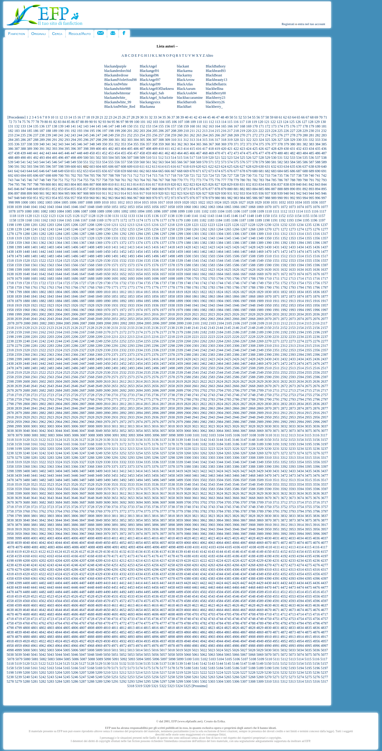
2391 (276, 355)
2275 (308, 341)
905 (67, 193)
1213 (130, 225)
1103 (213, 211)
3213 (131, 449)
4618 (171, 605)
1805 (66, 292)
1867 (243, 296)
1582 (203, 265)
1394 (300, 243)
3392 (284, 466)
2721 (34, 395)
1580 (187, 265)
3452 (123, 475)
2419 (179, 359)
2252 (123, 341)
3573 (131, 489)
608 (123, 166)
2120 (26, 328)
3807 (82, 516)
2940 (187, 417)
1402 (42, 247)
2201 (34, 337)
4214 (139, 560)
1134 (139, 216)
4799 (18, 628)
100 (136, 122)
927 (204, 193)
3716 (316, 502)
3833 (292, 516)
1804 (58, 292)
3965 (66, 534)
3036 (316, 426)
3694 (139, 502)
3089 (99, 435)
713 (142, 175)
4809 (98, 628)
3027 (243, 426)
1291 (114, 234)
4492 (123, 592)
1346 (235, 238)
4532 (123, 596)
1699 (179, 278)
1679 (18, 278)
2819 (179, 404)
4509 (260, 592)
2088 (91, 323)
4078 (10, 547)
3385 (227, 466)
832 (248, 184)
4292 (123, 569)
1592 (284, 265)
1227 (243, 225)
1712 (284, 278)
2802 (42, 404)
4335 (147, 574)
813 (129, 184)
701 (67, 175)
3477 (324, 475)
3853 (131, 520)
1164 (60, 220)
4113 (292, 547)
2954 (300, 417)
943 (305, 193)
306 (148, 140)
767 (161, 180)
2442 (42, 363)
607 (117, 166)
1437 (324, 247)
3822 (203, 516)
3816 (155, 516)
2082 (43, 323)
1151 (274, 216)
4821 (195, 628)
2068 (251, 319)
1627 (243, 269)
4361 (34, 578)
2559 (18, 377)
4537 (163, 596)
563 (161, 162)
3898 (171, 525)
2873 (292, 408)
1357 (324, 238)
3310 (268, 457)
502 (98, 158)
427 (267, 149)
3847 (82, 520)
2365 (66, 355)
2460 (187, 363)
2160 (26, 332)
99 (131, 122)
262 (192, 135)
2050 (106, 319)
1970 (106, 310)
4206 (74, 560)
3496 (155, 480)
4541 (195, 596)
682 (267, 171)
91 (95, 122)
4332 (123, 574)
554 (104, 162)
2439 (18, 363)
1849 (98, 296)
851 (48, 189)
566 (179, 162)
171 (261, 126)
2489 (98, 368)
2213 (131, 337)
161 (198, 126)
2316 (316, 346)
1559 (18, 265)
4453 (131, 587)
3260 (187, 453)
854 (67, 189)
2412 (123, 359)
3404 (58, 471)
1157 (321, 216)
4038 (10, 543)
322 (248, 140)
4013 (131, 538)
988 (267, 198)
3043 (50, 431)
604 (98, 166)
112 (211, 122)
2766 (74, 399)
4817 (163, 628)
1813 (131, 292)
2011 (114, 314)
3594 (300, 489)
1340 (187, 238)
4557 (324, 596)
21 (101, 117)
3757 (324, 507)
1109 (260, 211)
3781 (195, 511)
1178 (171, 220)
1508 (251, 256)
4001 (34, 538)
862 (117, 189)
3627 (243, 493)
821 (179, 184)
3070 (268, 431)
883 (248, 189)
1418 (171, 247)
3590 (268, 489)
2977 (163, 422)
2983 (211, 422)
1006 (72, 202)
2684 (58, 390)
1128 (92, 216)
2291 (114, 346)
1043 (50, 207)
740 (311, 175)
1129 (99, 216)
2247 (82, 341)
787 (286, 180)
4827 (243, 628)
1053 (131, 207)
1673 (292, 274)
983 (236, 198)
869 (161, 189)
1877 (324, 296)
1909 (260, 301)
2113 (292, 323)
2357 (324, 350)
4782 (203, 623)
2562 (42, 377)
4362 (42, 578)
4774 (139, 623)
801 (54, 184)
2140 (187, 328)
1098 (173, 211)
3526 (74, 484)
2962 (42, 422)
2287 (82, 346)
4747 (243, 619)
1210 (106, 225)
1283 (50, 234)
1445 (66, 252)
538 (323, 158)
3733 (131, 507)
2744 (219, 395)
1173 (131, 220)
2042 (42, 319)
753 (73, 180)
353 (123, 144)
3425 (227, 471)
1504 (219, 256)
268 (229, 135)
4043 (50, 543)
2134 (139, 328)
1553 (292, 260)
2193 (292, 332)
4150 (268, 552)
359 (161, 144)
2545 (227, 372)
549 (73, 162)
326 (273, 140)
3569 (98, 489)
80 (46, 122)
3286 (74, 457)
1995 (308, 310)
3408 (90, 471)
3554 (300, 484)
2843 (50, 408)
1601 (34, 269)
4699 (179, 614)
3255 (147, 453)
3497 (163, 480)
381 (298, 144)
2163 (50, 332)
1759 (18, 287)
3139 (179, 440)
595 (42, 166)
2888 (90, 413)
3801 (34, 516)
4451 (114, 587)
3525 (66, 484)
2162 (42, 332)
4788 (251, 623)
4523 (50, 596)
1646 (74, 274)
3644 (58, 498)
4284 (58, 569)
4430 (268, 583)
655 (98, 171)
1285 (66, 234)
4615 (147, 605)
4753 (292, 619)
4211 (114, 560)
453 (110, 153)
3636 (316, 493)
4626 (235, 605)
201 (130, 131)
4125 (66, 552)
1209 (98, 225)
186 (35, 131)
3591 (276, 489)
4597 (324, 601)
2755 (308, 395)
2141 (195, 328)
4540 (187, 596)
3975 (147, 534)
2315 (308, 346)
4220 (187, 560)
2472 (284, 363)
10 (52, 117)
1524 (58, 260)
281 (311, 135)
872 (179, 189)
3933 (131, 529)
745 (23, 180)
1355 (308, 238)
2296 (155, 346)
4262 (203, 565)
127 (304, 122)
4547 (243, 596)
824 (198, 184)
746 (29, 180)
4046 (74, 543)
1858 (171, 296)
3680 (26, 502)
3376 (155, 466)
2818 (171, 404)
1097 (165, 211)
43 (200, 117)
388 (23, 149)
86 (73, 122)
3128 (90, 440)
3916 (316, 525)
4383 (211, 578)
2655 (147, 386)
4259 (179, 565)
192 (73, 131)
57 (262, 117)
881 (236, 189)
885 (261, 189)
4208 (90, 560)
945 (317, 193)
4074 (300, 543)
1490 (106, 256)
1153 (290, 216)
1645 (66, 274)
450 (92, 153)
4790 (268, 623)
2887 (82, 413)
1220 (187, 225)
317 (217, 140)
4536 (155, 596)
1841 (34, 296)
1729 (98, 283)
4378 (171, 578)
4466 (235, 587)
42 (195, 117)
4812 (123, 628)
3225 (227, 449)
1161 (36, 220)
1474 (300, 252)
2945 (227, 417)
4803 (50, 628)
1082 (44, 211)
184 (23, 131)
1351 (276, 238)
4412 (123, 583)
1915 (308, 301)
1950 (268, 305)
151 (135, 126)
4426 (235, 583)
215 (217, 131)
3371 (114, 466)
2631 (276, 381)
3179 (179, 444)
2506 (235, 368)
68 (312, 117)
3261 (195, 453)
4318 (10, 574)
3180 (187, 444)
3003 (50, 426)
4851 (114, 632)
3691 (114, 502)
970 (154, 198)
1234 (300, 225)
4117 (323, 547)
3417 (163, 471)
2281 (34, 346)
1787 (243, 287)
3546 (235, 484)
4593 (292, 601)
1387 (243, 243)
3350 (268, 462)
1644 (58, 274)
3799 (18, 516)
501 (92, 158)
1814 (139, 292)
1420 (187, 247)
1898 (171, 301)
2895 (147, 413)
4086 (75, 547)
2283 (50, 346)
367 (211, 144)
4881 (34, 637)
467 (198, 153)
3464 (219, 475)
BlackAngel (148, 66)
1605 (66, 269)
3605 (66, 493)
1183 (211, 220)
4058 (171, 543)
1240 (26, 229)
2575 (147, 377)
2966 (74, 422)
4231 (276, 560)
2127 (82, 328)
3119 (18, 440)
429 (280, 149)
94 (109, 122)
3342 (203, 462)
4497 (163, 592)
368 (217, 144)
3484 (58, 480)
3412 (123, 471)
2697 (163, 390)
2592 (284, 377)
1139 (179, 216)
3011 (114, 426)
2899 (179, 413)
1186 (234, 220)
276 (280, 135)
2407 (82, 359)
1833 (292, 292)
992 (292, 198)
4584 (219, 601)
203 (142, 131)
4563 (50, 601)
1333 (131, 238)
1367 (82, 243)
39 (182, 117)
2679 (18, 390)
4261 (195, 565)
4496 (155, 592)
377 (273, 144)
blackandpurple (115, 66)
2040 (26, 319)
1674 (300, 274)
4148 (251, 552)
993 (298, 198)
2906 (235, 413)
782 (255, 180)
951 (35, 198)
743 (10, 180)
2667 (243, 386)
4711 (276, 614)
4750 (268, 619)
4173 (131, 556)
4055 (147, 543)
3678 (10, 502)
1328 (90, 238)
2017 (163, 314)
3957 (324, 529)
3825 (227, 516)
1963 (50, 310)
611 (142, 166)
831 (242, 184)
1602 (42, 269)
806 (86, 184)
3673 (292, 498)
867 (148, 189)
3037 (324, 426)
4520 (26, 596)
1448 (90, 252)
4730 (106, 619)
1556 (316, 260)
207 (167, 131)
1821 (195, 292)
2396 (316, 355)
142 (79, 126)
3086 (75, 435)
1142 (203, 216)
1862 (203, 296)
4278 (10, 569)
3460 (187, 475)
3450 (106, 475)
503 (104, 158)
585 (298, 162)
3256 (155, 453)
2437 (324, 359)
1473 (292, 252)
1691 (114, 278)
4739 (179, 619)
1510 (268, 256)
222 (261, 131)
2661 (195, 386)
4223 (211, 560)
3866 (235, 520)
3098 (171, 435)
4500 (187, 592)
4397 (324, 578)
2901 (195, 413)
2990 (268, 422)
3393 (292, 466)
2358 (10, 355)
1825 (227, 292)
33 (155, 117)
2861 (195, 408)
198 (111, 131)
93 (104, 122)
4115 (308, 547)
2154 (300, 328)
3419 (179, 471)
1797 (324, 287)
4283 (50, 569)
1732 (123, 283)
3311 (276, 457)
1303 (211, 234)
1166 (76, 220)
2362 (42, 355)
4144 (219, 552)
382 (305, 144)
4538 (171, 596)
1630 (268, 269)
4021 (195, 538)
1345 (227, 238)
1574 (139, 265)
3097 (163, 435)
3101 (196, 435)
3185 (227, 444)
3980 (187, 534)
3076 (316, 431)
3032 (284, 426)
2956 (316, 417)
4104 (220, 547)
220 (248, 131)
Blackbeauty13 (216, 80)
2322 (42, 350)
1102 (205, 211)
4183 (211, 556)
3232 (284, 449)
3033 (292, 426)
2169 (98, 332)
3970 (106, 534)
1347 (243, 238)
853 (60, 189)
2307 (243, 346)
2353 (292, 350)
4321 (34, 574)
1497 (163, 256)
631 (267, 166)
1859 (179, 296)
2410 (106, 359)
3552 (284, 484)
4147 (243, 552)
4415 (147, 583)
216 (223, 131)
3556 (316, 484)
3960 (26, 534)
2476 (316, 363)
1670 (268, 274)
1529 (98, 260)
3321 (34, 462)
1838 (10, 296)
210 (186, 131)
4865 (227, 632)
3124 (58, 440)
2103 (212, 323)
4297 (163, 569)
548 (67, 162)
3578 (171, 489)
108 (187, 122)
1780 (187, 287)
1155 (305, 216)
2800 (26, 404)
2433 (292, 359)
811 (117, 184)
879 (223, 189)
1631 (276, 269)
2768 (90, 399)
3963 (50, 534)
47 (218, 117)
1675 (308, 274)
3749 (260, 507)
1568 (90, 265)
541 (23, 162)
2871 (276, 408)
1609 (98, 269)
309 (167, 140)
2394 (300, 355)
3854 (139, 520)
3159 (18, 444)
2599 (18, 381)
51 (236, 117)
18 (88, 117)
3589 (260, 489)
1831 (276, 292)
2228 (251, 337)
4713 (292, 614)
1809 (98, 292)
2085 (67, 323)
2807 (82, 404)
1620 (187, 269)
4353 (292, 574)
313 (192, 140)
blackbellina (214, 89)
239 (48, 135)
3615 (147, 493)
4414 (139, 583)
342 (54, 144)
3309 (260, 457)
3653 (131, 498)
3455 (147, 475)
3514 (300, 480)
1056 (155, 207)
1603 (50, 269)
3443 (50, 475)
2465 (227, 363)
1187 (242, 220)
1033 (290, 202)
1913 (292, 301)
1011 (113, 202)
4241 (34, 565)
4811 (114, 628)
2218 (171, 337)
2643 (50, 386)
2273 (292, 341)
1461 (195, 252)
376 (267, 144)
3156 (316, 440)
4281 (34, 569)
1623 (211, 269)
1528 (90, 260)
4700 (187, 614)
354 (129, 144)
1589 (260, 265)
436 (323, 149)
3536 (155, 484)
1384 (219, 243)
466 (192, 153)
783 (261, 180)
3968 (90, 534)
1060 (187, 207)
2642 (42, 386)
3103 (212, 435)
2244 (58, 341)
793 (323, 180)
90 (91, 122)
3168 (90, 444)
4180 (187, 556)
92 (100, 122)
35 (164, 117)
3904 (219, 525)
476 (255, 153)
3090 (107, 435)
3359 (18, 466)
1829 (260, 292)
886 (267, 189)
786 (280, 180)
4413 (131, 583)
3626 (235, 493)
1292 (123, 234)
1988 (251, 310)
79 (42, 122)
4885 (66, 637)
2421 (195, 359)
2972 (123, 422)
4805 (66, 628)
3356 (316, 462)
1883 (50, 301)
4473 (292, 587)
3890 (106, 525)
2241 (34, 341)
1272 (284, 229)
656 (104, 171)
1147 (242, 216)
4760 (26, 623)
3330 (106, 462)
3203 (50, 449)
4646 (74, 610)
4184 (219, 556)
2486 (74, 368)
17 (83, 117)
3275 (308, 453)
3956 (316, 529)
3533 (131, 484)
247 (98, 135)
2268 (251, 341)
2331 (114, 350)
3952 (284, 529)
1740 (187, 283)
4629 (260, 605)
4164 (58, 556)
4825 (227, 628)
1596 (316, 265)
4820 (187, 628)
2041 (34, 319)
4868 (251, 632)
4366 (74, 578)
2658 (171, 386)
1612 (123, 269)
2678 (10, 390)
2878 (10, 413)
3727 (82, 507)
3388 (251, 466)
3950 (268, 529)
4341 (195, 574)
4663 (211, 610)
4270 (268, 565)
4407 (82, 583)
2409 (98, 359)
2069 (260, 319)
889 (286, 189)
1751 (276, 283)
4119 (18, 552)
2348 (251, 350)
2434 (300, 359)
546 (54, 162)
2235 (308, 337)
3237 (324, 449)
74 (19, 122)
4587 (243, 601)
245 (85, 135)
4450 (106, 587)
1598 (10, 269)
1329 (98, 238)
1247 (82, 229)
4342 (203, 574)
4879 (18, 637)
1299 (179, 234)
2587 (243, 377)
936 (261, 193)
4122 (42, 552)
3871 (276, 520)
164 (217, 126)
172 (267, 126)
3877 (324, 520)
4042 (42, 543)
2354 (300, 350)
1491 (114, 256)
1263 (211, 229)
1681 (34, 278)
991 (286, 198)
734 (273, 175)
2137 (163, 328)
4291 (114, 569)
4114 (300, 547)
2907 (243, 413)
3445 (66, 475)
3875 (308, 520)
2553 (292, 372)
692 (10, 175)
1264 (219, 229)
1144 (218, 216)
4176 (155, 556)
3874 (300, 520)
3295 (147, 457)
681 (261, 171)
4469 (260, 587)
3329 (98, 462)
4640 (26, 610)
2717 (324, 390)
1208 (90, 225)
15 (74, 117)
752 (67, 180)
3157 (324, 440)
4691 (114, 614)
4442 (42, 587)
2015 (147, 314)
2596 (316, 377)
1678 (10, 278)
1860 (187, 296)
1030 (266, 202)
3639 (18, 498)
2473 (292, 363)
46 (213, 117)
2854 (139, 408)
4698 (171, 614)
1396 (316, 243)
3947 (243, 529)
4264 (219, 565)
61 (280, 117)
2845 (66, 408)
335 (10, 144)
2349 (260, 350)
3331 (114, 462)
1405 (66, 247)
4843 (50, 632)
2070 (268, 319)
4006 (74, 538)
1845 (66, 296)
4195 (308, 556)
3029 (260, 426)
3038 (10, 431)
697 (42, 175)
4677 (324, 610)
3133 (131, 440)
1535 (147, 260)
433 (305, 149)
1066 (235, 207)
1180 (187, 220)
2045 (66, 319)
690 (317, 171)
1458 (171, 252)
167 (236, 126)
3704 (219, 502)
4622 (203, 605)
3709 (260, 502)
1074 (300, 207)
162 (204, 126)
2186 (235, 332)
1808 (90, 292)
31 (146, 117)
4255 (147, 565)
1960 (26, 310)
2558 (10, 377)
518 (198, 158)
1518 (10, 260)
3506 (235, 480)
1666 (235, 274)
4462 (203, 587)
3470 (268, 475)
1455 (147, 252)
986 (255, 198)
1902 (203, 301)
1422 (203, 247)
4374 (139, 578)
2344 (219, 350)
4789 (260, 623)
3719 (18, 507)
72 (10, 122)
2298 (171, 346)
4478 (10, 592)
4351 (276, 574)
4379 (179, 578)
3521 (34, 484)
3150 (268, 440)
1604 (58, 269)
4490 (106, 592)
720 (186, 175)
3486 (74, 480)
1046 (74, 207)
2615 (147, 381)
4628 (251, 605)
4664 (219, 610)
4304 (219, 569)
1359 (18, 243)
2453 (131, 363)
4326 (74, 574)
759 (110, 180)
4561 (34, 601)
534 (298, 158)
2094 (139, 323)
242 (67, 135)
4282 (42, 569)
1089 (100, 211)
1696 (155, 278)
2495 (147, 368)
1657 (163, 274)
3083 (51, 435)
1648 (90, 274)
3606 (74, 493)
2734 (139, 395)
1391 (276, 243)
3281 (34, 457)
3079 (18, 435)
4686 (74, 614)
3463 (211, 475)
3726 (74, 507)
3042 (42, 431)
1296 (155, 234)
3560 (26, 489)
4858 (171, 632)
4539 (179, 596)
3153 (292, 440)
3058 (171, 431)
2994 (300, 422)
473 (236, 153)
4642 (42, 610)
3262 (203, 453)
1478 (10, 256)
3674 (300, 498)
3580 (187, 489)
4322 (42, 574)
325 (267, 140)
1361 (34, 243)
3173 (131, 444)
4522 (42, 596)
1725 (66, 283)
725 (217, 175)
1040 (26, 207)
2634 (300, 381)
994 (305, 198)
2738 (171, 395)
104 (161, 122)
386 (10, 149)
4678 (10, 614)
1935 (147, 305)
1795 (308, 287)
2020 (187, 314)
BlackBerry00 (216, 93)
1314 (300, 234)
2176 (155, 332)
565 (173, 162)
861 (110, 189)
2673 (292, 386)
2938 (171, 417)
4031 (276, 538)
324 (261, 140)
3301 (195, 457)
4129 (98, 552)
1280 (26, 234)
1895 (147, 301)
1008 (89, 202)
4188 (251, 556)
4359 (18, 578)
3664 (219, 498)
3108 (252, 435)
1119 (20, 216)
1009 (97, 202)
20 (97, 117)
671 (198, 171)
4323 (50, 574)
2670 (268, 386)
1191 (274, 220)
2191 (276, 332)
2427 (243, 359)
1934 (139, 305)
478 (267, 153)
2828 (251, 404)
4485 (66, 592)
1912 (284, 301)
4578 (171, 601)
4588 (251, 601)
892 (305, 189)
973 (173, 198)
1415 (147, 247)
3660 (187, 498)
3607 (82, 493)
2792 (284, 399)
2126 (74, 328)
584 (292, 162)
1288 (90, 234)
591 (17, 166)
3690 (106, 502)
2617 (163, 381)
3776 (155, 511)
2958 (10, 422)
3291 (114, 457)
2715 (308, 390)
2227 (243, 337)
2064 (219, 319)
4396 (316, 578)
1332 (123, 238)
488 (10, 158)
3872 (284, 520)
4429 (260, 583)
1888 (90, 301)
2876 (316, 408)
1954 (300, 305)
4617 (163, 605)
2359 (18, 355)
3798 (10, 516)
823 (192, 184)
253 (135, 135)
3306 (235, 457)
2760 (26, 399)
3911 (276, 525)
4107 (244, 547)
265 (211, 135)
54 (249, 117)
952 (41, 198)
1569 (98, 265)
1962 (42, 310)
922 (173, 193)
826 (211, 184)
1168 (92, 220)
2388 (251, 355)
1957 (324, 305)
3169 (98, 444)
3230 (268, 449)
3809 (98, 516)
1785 (227, 287)
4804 (58, 628)
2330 (106, 350)
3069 (260, 431)
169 (248, 126)
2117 (323, 323)
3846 (74, 520)
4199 (18, 560)
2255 (147, 341)
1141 (194, 216)
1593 (292, 265)
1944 (219, 305)
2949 (260, 417)
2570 (106, 377)
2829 (260, 404)
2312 (284, 346)
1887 (82, 301)
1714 (300, 278)
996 (317, 198)
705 (92, 175)
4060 (187, 543)
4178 (171, 556)
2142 (203, 328)
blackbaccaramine (190, 98)
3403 (50, 471)
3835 (308, 516)
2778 (171, 399)
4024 (219, 538)
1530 (106, 260)
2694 (139, 390)
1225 (227, 225)
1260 (187, 229)
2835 (308, 404)
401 (104, 149)
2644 (58, 386)
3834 (300, 516)
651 (73, 171)
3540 (187, 484)
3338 (171, 462)
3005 (66, 426)
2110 (268, 323)
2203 (50, 337)
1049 (98, 207)
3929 (98, 529)
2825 (227, 404)
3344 (219, 462)
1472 (284, 252)
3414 (139, 471)
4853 (131, 632)
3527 (82, 484)
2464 (219, 363)
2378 (171, 355)
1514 (300, 256)
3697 (163, 502)
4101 (196, 547)
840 (298, 184)
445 (60, 153)
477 (261, 153)
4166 (74, 556)
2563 (50, 377)
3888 (90, 525)
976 (192, 198)
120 (260, 122)
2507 (243, 368)
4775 (147, 623)
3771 (114, 511)
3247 (82, 453)
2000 (26, 314)
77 (33, 122)
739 (305, 175)
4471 (276, 587)
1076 (316, 207)
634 (286, 166)
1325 (66, 238)
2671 (276, 386)
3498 (171, 480)
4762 (42, 623)
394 (61, 149)
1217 (163, 225)
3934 (139, 529)
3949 (260, 529)
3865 (227, 520)
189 (54, 131)
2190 (268, 332)
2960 (26, 422)
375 (261, 144)
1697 (163, 278)
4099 (180, 547)
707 (104, 175)
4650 (106, 610)
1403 (50, 247)
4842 (42, 632)
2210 (106, 337)
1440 (26, 252)
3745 (227, 507)
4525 (66, 596)
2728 (90, 395)
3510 (268, 480)
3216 (155, 449)
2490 (106, 368)
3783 (211, 511)
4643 (50, 610)
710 (123, 175)
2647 (82, 386)
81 (51, 122)
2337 (163, 350)
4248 (90, 565)
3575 (147, 489)
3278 (10, 457)
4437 (324, 583)
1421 (195, 247)
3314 (300, 457)
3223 (211, 449)
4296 (155, 569)
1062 (203, 207)
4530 (106, 596)
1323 (50, 238)
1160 (28, 220)
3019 (179, 426)
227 (292, 131)
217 (229, 131)
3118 (10, 440)
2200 (26, 337)
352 (117, 144)
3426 (235, 471)
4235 (308, 560)
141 (73, 126)
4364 (58, 578)
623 (217, 166)
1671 (276, 274)
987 (261, 198)
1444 (58, 252)
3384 (219, 466)
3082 (43, 435)
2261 (195, 341)
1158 (12, 220)
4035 (308, 538)
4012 (123, 538)
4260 (187, 565)
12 (61, 117)
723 (204, 175)
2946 (235, 417)
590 (10, 166)
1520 (26, 260)
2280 (26, 346)
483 (298, 153)
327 (280, 140)
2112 (284, 323)
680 (255, 171)
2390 (268, 355)
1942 (203, 305)
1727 (82, 283)
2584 (219, 377)
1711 (276, 278)
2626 (235, 381)
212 (198, 131)
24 (115, 117)
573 (223, 162)
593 (29, 166)
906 (73, 193)
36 (168, 117)
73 (15, 122)
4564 (58, 601)
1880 (26, 301)
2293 (131, 346)
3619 (179, 493)
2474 (300, 363)
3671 (276, 498)
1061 (195, 207)
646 (41, 171)
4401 (34, 583)
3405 (66, 471)
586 (305, 162)
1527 (82, 260)
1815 (147, 292)
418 (211, 149)
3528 (90, 484)
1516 (316, 256)
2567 (82, 377)
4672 (284, 610)
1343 (211, 238)
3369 (98, 466)
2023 (211, 314)
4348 (251, 574)
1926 (74, 305)
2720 (26, 395)
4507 (243, 592)
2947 (243, 417)
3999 (18, 538)
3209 (98, 449)
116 (236, 122)
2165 (66, 332)
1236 (316, 225)
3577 (163, 489)
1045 (66, 207)
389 (29, 149)
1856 (155, 296)
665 (161, 171)
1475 (308, 252)
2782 (203, 399)
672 (204, 171)
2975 (147, 422)
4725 (66, 619)
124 (285, 122)
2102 (204, 323)
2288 (90, 346)
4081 (34, 547)
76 (28, 122)
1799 (18, 292)
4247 (82, 565)
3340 (187, 462)
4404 (58, 583)
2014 (139, 314)
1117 (322, 211)
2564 (58, 377)
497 (67, 158)
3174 (139, 444)
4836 (316, 628)
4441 (34, 587)
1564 (58, 265)
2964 (58, 422)
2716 (316, 390)
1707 (243, 278)
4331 (114, 574)
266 (217, 135)
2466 (235, 363)
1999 (18, 314)
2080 (26, 323)
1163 (52, 220)
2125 (66, 328)
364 (192, 144)
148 (117, 126)
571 (211, 162)
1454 (139, 252)
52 (240, 117)
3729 (98, 507)
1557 (324, 260)
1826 (235, 292)
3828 (251, 516)
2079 (18, 323)
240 (54, 135)
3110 (268, 435)
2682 (42, 390)
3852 (123, 520)
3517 (324, 480)
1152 (282, 216)
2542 (203, 372)
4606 (74, 605)
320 (236, 140)
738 (298, 175)
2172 (123, 332)
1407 (82, 247)
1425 (227, 247)
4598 (10, 605)
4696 (155, 614)
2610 (106, 381)
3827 (243, 516)
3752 (284, 507)
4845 (66, 632)
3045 (66, 431)
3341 (195, 462)
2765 (66, 399)
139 (60, 126)
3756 (316, 507)
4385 (227, 578)
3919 (18, 529)
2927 (82, 417)
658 (117, 171)
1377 (163, 243)
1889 (98, 301)
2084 (59, 323)
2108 (252, 323)
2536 (155, 372)
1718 (10, 283)
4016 (155, 538)
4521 (34, 596)
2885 (66, 413)
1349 (260, 238)
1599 (18, 269)
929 (217, 193)
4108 (252, 547)
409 (155, 149)
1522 (42, 260)
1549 (260, 260)
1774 (139, 287)
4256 (155, 565)
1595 (308, 265)
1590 (268, 265)
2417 (163, 359)
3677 (324, 498)
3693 (131, 502)
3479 (18, 480)
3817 (163, 516)
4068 (251, 543)
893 (311, 189)
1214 (138, 225)
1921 (34, 305)
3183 (211, 444)
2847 (82, 408)
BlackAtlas (185, 84)
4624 (219, 605)
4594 (300, 601)
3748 (251, 507)
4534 (139, 596)
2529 (98, 372)
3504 (219, 480)
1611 (114, 269)
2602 (42, 381)
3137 (163, 440)
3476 (316, 475)
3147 (243, 440)
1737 (163, 283)
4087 (83, 547)
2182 (203, 332)
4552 (284, 596)
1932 (123, 305)
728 (236, 175)
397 (79, 149)
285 (17, 140)
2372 (123, 355)
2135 (147, 328)
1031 (274, 202)
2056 (155, 319)
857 (85, 189)
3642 (42, 498)
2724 (58, 395)
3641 (34, 498)
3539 (179, 484)
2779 (179, 399)
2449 (98, 363)
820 (173, 184)
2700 (187, 390)
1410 (106, 247)
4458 (171, 587)
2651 (114, 386)
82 (55, 122)
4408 (90, 583)
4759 (18, 623)
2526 (74, 372)
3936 (155, 529)
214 (211, 131)
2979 (179, 422)
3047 (82, 431)
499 (79, 158)
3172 (123, 444)
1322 (42, 238)
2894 (139, 413)
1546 (235, 260)
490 (23, 158)
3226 (235, 449)
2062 (203, 319)
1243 (50, 229)
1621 (195, 269)
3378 (171, 466)
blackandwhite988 (117, 89)
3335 (147, 462)
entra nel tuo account (311, 24)
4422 (203, 583)
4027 (243, 538)
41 (191, 117)
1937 (163, 305)
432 (298, 149)
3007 (82, 426)
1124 (60, 216)
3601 (34, 493)
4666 (235, 610)
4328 (90, 574)
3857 (163, 520)
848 (29, 189)
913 (117, 193)
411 (167, 149)
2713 (292, 390)
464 (179, 153)
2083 (51, 323)
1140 (187, 216)
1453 (131, 252)
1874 (300, 296)
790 (305, 180)
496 (61, 158)
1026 (234, 202)
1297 (163, 234)
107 (180, 122)
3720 (26, 507)
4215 (147, 560)
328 (286, 140)
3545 (227, 484)
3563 (50, 489)
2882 (42, 413)
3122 (42, 440)
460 (154, 153)
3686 (74, 502)
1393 (292, 243)
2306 (235, 346)
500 (86, 158)
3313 (292, 457)
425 (255, 149)
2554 (300, 372)
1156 (314, 216)
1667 (243, 274)
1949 (260, 305)
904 (61, 193)
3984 (219, 534)
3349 (260, 462)
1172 (123, 220)
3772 (123, 511)
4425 (227, 583)
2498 (171, 368)
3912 (284, 525)
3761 (34, 511)
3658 (171, 498)
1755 (308, 283)
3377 (163, 466)
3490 (106, 480)
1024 (217, 202)
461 (161, 153)
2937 (163, 417)
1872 (284, 296)
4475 (308, 587)
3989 (260, 534)
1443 (50, 252)
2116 (316, 323)
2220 (187, 337)
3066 (235, 431)
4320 (26, 574)
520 (211, 158)
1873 (292, 296)
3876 (316, 520)
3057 (163, 431)
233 (10, 135)
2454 (139, 363)
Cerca (57, 33)
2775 (147, 399)
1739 (179, 283)
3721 (34, 507)
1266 (235, 229)
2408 (90, 359)
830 (236, 184)
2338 (171, 350)
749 (48, 180)
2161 (34, 332)
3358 (10, 466)
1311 (276, 234)
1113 (291, 211)
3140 (187, 440)
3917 (324, 525)
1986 (235, 310)
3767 (82, 511)
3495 (147, 480)
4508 (251, 592)
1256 (155, 229)
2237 (324, 337)
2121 (34, 328)
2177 (163, 332)
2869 (260, 408)
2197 (324, 332)
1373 (131, 243)
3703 (211, 502)
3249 (98, 453)
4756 (316, 619)
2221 (195, 337)
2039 (18, 319)
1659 (179, 274)
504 (111, 158)
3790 (268, 511)
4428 (251, 583)
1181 (195, 220)
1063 (211, 207)
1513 (292, 256)
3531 (114, 484)
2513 (292, 368)
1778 (171, 287)
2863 (211, 408)
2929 (98, 417)
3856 (155, 520)
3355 (308, 462)
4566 (74, 601)
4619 (179, 605)
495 (54, 158)
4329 (98, 574)
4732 (123, 619)
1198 (10, 225)
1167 (84, 220)
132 (16, 126)
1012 (121, 202)
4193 (292, 556)
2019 (179, 314)
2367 (82, 355)
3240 (26, 453)
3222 (203, 449)
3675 (308, 498)
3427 (243, 471)
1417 (163, 247)
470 (217, 153)
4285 (66, 569)
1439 (18, 252)
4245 (66, 565)
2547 (243, 372)
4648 (90, 610)
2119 (18, 328)
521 (217, 158)
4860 (187, 632)
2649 (98, 386)
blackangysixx (150, 102)
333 (317, 140)
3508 (251, 480)
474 (242, 153)
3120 (26, 440)
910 (98, 193)
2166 (74, 332)
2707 (243, 390)
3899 (179, 525)
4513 (292, 592)
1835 (308, 292)
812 (123, 184)
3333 (131, 462)
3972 (123, 534)
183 (17, 131)
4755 (308, 619)
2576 (155, 377)
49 (227, 117)
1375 (147, 243)
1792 (284, 287)
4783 (211, 623)
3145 (227, 440)
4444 (58, 587)
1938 (171, 305)
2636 (316, 381)
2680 (26, 390)
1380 (187, 243)
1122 (44, 216)
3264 (219, 453)
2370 (106, 355)
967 (135, 198)
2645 (66, 386)
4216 (155, 560)
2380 (187, 355)
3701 (195, 502)
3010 (106, 426)
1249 (98, 229)
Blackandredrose (116, 75)
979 (211, 198)
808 (98, 184)
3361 (34, 466)
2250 (106, 341)
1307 (243, 234)
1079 (20, 211)
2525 (66, 372)
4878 (10, 637)
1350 (268, 238)
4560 (26, 601)
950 (29, 198)
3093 (131, 435)
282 (317, 135)
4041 (34, 543)
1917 (324, 301)
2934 (139, 417)
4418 (171, 583)
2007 (82, 314)
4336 (155, 574)
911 (104, 193)
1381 (195, 243)
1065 (227, 207)
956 (67, 198)
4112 (284, 547)
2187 (243, 332)
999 (17, 202)
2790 (268, 399)
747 (35, 180)
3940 (187, 529)
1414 (139, 247)
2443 (50, 363)
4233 (292, 560)
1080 (28, 211)
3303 (211, 457)
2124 (58, 328)
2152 (284, 328)
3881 (34, 525)
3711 (276, 502)
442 (41, 153)
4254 (139, 565)
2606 (74, 381)
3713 (292, 502)
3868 (251, 520)
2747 (243, 395)
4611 (114, 605)
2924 (58, 417)
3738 (171, 507)
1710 (268, 278)
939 (280, 193)
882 (242, 189)
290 (48, 140)
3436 (316, 471)
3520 (26, 484)
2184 (219, 332)
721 (192, 175)
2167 (82, 332)
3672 (284, 498)
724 (211, 175)
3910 (268, 525)
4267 (243, 565)
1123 (52, 216)
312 (186, 140)
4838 (10, 632)
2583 (211, 377)
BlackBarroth (186, 102)
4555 (308, 596)
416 (198, 149)
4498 (171, 592)
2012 (123, 314)
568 (192, 162)
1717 (324, 278)
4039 (18, 543)
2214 (139, 337)
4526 (74, 596)
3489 (98, 480)
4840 (26, 632)
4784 (219, 623)
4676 (316, 610)
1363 (50, 243)
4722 (42, 619)
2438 (10, 363)
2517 (324, 368)
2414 (139, 359)
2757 (324, 395)
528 (261, 158)
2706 (235, 390)
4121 (34, 552)
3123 (50, 440)
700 (61, 175)
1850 (106, 296)
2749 (260, 395)
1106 (236, 211)
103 (155, 122)
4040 (26, 543)
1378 (171, 243)
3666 (235, 498)
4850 (106, 632)
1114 (299, 211)
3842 (42, 520)
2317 (324, 346)
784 (267, 180)
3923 (50, 529)
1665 (227, 274)
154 (154, 126)
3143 (211, 440)
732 (261, 175)
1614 (139, 269)
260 (179, 135)
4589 (260, 601)
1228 (251, 225)
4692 (123, 614)
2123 (50, 328)
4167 (82, 556)
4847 (82, 632)
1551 (276, 260)
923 (179, 193)
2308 (251, 346)
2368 (90, 355)
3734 (139, 507)
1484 (58, 256)
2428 (251, 359)
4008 (90, 538)
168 (242, 126)
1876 (316, 296)
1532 (123, 260)
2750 (268, 395)
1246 (74, 229)
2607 (82, 381)
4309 (260, 569)
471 (223, 153)
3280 (26, 457)
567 (186, 162)
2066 (235, 319)
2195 (308, 332)
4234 (300, 560)
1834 (300, 292)
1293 (131, 234)
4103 (212, 547)
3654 (139, 498)
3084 (59, 435)
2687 (82, 390)
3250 (106, 453)
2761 (34, 399)
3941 (195, 529)
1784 (219, 287)
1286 (74, 234)
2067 (243, 319)
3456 (155, 475)
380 (292, 144)
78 (37, 122)
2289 (98, 346)
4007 (82, 538)
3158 (10, 444)
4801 (34, 628)
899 (29, 193)
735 (280, 175)
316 (211, 140)
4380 (187, 578)
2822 (203, 404)
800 (48, 184)
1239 (18, 229)
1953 (292, 305)
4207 (82, 560)
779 (236, 180)
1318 (10, 238)
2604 (58, 381)
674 (217, 171)
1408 (90, 247)
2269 (260, 341)
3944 (219, 529)
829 (229, 184)
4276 (316, 565)
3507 (243, 480)
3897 (163, 525)
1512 (284, 256)
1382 (203, 243)
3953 (292, 529)
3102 (204, 435)
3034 (300, 426)
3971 (114, 534)
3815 (147, 516)
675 (223, 171)
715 (154, 175)
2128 (90, 328)
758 (104, 180)
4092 (123, 547)
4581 (195, 601)
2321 (34, 350)
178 (305, 126)
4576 (155, 601)
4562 (42, 601)
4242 (42, 565)
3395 (308, 466)
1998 (10, 314)
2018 (171, 314)
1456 (155, 252)
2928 (90, 417)
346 (79, 144)
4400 (26, 583)
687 (298, 171)
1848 (90, 296)
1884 (58, 301)
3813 (131, 516)
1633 (292, 269)
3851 (114, 520)
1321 (34, 238)
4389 (260, 578)
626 (236, 166)
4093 (131, 547)
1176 (155, 220)
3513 (292, 480)
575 (236, 162)
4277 (324, 565)
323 (255, 140)
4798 (10, 628)
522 (223, 158)
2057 (163, 319)
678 (242, 171)
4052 (123, 543)
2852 (123, 408)
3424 (219, 471)
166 (229, 126)
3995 (308, 534)
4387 (243, 578)
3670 (268, 498)
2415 (147, 359)
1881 (34, 301)
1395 (308, 243)
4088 (91, 547)
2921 (34, 417)
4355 (308, 574)
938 (273, 193)
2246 (74, 341)
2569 (98, 377)
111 (205, 122)
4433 (292, 583)
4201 (34, 560)
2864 (219, 408)
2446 (74, 363)
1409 (98, 247)
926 (198, 193)
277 (286, 135)
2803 (50, 404)
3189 (260, 444)
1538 (171, 260)
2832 (284, 404)
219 (242, 131)
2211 (114, 337)
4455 (147, 587)
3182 (203, 444)
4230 (268, 560)
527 (255, 158)
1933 (131, 305)
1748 (251, 283)
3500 (187, 480)
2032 (284, 314)
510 (148, 158)
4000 (26, 538)
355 (135, 144)
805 (79, 184)
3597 (324, 489)
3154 (300, 440)
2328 (90, 350)
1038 (10, 207)
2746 (235, 395)
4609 (98, 605)
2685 (66, 390)
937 (267, 193)
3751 (276, 507)
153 (148, 126)
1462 (203, 252)
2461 (195, 363)
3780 (187, 511)
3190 (268, 444)
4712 (284, 614)
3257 (163, 453)
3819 (179, 516)
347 (85, 144)
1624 (219, 269)
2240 (26, 341)
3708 (251, 502)
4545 (227, 596)
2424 (219, 359)
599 (67, 166)
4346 (235, 574)
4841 (34, 632)
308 (161, 140)
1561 (34, 265)
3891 (114, 525)
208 (173, 131)
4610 (106, 605)
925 (192, 193)
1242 (42, 229)
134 (29, 126)
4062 (203, 543)
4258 (171, 565)
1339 (179, 238)
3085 (67, 435)
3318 (10, 462)
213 (204, 131)
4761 (34, 623)
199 (117, 131)
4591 (276, 601)
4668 (251, 610)
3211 (114, 449)
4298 (171, 569)
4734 (139, 619)
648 (54, 171)
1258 (171, 229)
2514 (300, 368)
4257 (163, 565)
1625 (227, 269)
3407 (82, 471)
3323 (50, 462)
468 (204, 153)
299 (104, 140)
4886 (74, 637)
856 (79, 189)
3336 (155, 462)
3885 (66, 525)
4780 (187, 623)
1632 (284, 269)
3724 (58, 507)
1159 (20, 220)
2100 (188, 323)
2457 (163, 363)
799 (42, 184)
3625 (227, 493)
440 (29, 153)
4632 (284, 605)
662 (142, 171)
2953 (292, 417)
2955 (308, 417)
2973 (131, 422)
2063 (211, 319)
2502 (203, 368)
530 (273, 158)
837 (280, 184)
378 (280, 144)
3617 (163, 493)
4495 (147, 592)
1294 (139, 234)
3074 (300, 431)
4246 (74, 565)
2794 (300, 399)
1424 (219, 247)
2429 (260, 359)
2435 (308, 359)
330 (298, 140)
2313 (292, 346)
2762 (42, 399)
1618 (171, 269)
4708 (251, 614)
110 (199, 122)
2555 (308, 372)
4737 (163, 619)
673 (211, 171)
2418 (171, 359)
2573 (131, 377)
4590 (268, 601)
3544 (219, 484)
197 (104, 131)
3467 (243, 475)
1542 (203, 260)
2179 (179, 332)
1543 (211, 260)
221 (255, 131)
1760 (26, 287)
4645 (66, 610)
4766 (74, 623)
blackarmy (184, 75)
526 (248, 158)
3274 (300, 453)
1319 (18, 238)
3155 (308, 440)
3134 (139, 440)
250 (117, 135)
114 (224, 122)
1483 (50, 256)
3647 (82, 498)
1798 (10, 292)
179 (311, 126)
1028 (250, 202)
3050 (106, 431)
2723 (50, 395)
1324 (58, 238)
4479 (18, 592)
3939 (179, 529)
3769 (98, 511)
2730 (106, 395)
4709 (260, 614)
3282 (42, 457)
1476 (316, 252)
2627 (243, 381)
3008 (90, 426)
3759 (18, 511)
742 (323, 175)
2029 (260, 314)
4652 (123, 610)
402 (111, 149)
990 (280, 198)
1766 (74, 287)
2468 (251, 363)
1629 (260, 269)
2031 (276, 314)
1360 (26, 243)
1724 (58, 283)
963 (110, 198)
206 (161, 131)
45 (209, 117)
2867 (243, 408)
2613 (131, 381)
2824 (219, 404)
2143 (211, 328)
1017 (161, 202)
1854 (139, 296)
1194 (298, 220)
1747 (243, 283)
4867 (243, 632)
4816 (155, 628)
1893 (131, 301)
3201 (34, 449)
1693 (131, 278)
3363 (50, 466)
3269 (260, 453)
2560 (26, 377)
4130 (106, 552)
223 (267, 131)
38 (177, 117)
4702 (203, 614)
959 (85, 198)
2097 (163, 323)
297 (92, 140)
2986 (235, 422)
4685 (66, 614)
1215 (146, 225)
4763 (50, 623)
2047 (82, 319)
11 (56, 117)
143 (85, 126)
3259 (179, 453)
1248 (90, 229)
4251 (114, 565)
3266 (235, 453)
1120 (28, 216)
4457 (163, 587)
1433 (292, 247)
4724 (58, 619)
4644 (58, 610)
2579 (179, 377)
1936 (155, 305)
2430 (268, 359)
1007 (80, 202)
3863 (211, 520)
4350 (268, 574)
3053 (131, 431)
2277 (324, 341)
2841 (34, 408)
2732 (123, 395)
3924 (58, 529)
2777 (163, 399)
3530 (106, 484)
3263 (211, 453)
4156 (316, 552)
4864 (219, 632)
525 (242, 158)
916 (135, 193)
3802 (42, 516)
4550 (268, 596)
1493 (131, 256)
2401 (34, 359)
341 (48, 144)
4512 (284, 592)
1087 (84, 211)
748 (41, 180)
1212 (122, 225)
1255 (147, 229)
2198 (10, 337)
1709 (260, 278)
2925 (66, 417)
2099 (180, 323)
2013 (131, 314)
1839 (18, 296)
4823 (211, 628)
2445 (66, 363)
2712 (284, 390)
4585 (227, 601)
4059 (179, 543)
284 (10, 140)
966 (129, 198)
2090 (107, 323)
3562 (42, 489)
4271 (276, 565)
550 (79, 162)
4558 (10, 601)
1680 (26, 278)
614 (161, 166)
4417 (163, 583)
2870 (268, 408)
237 (35, 135)
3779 (179, 511)
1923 (50, 305)
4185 (227, 556)
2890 (106, 413)
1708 (251, 278)
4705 (227, 614)
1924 (58, 305)
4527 (82, 596)
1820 (187, 292)
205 (155, 131)
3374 (139, 466)
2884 (58, 413)
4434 (300, 583)
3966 (74, 534)
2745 (227, 395)
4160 (26, 556)
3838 (10, 520)
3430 (268, 471)
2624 (219, 381)
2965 (66, 422)
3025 (227, 426)
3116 (316, 435)
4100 (188, 547)
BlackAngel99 (150, 84)
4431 (276, 583)
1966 (74, 310)
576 (242, 162)
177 (298, 126)
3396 (316, 466)
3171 (114, 444)
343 (60, 144)
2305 (227, 346)
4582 (203, 601)
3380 (187, 466)
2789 (260, 399)
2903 (211, 413)
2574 (139, 377)
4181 (195, 556)
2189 (260, 332)
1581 (195, 265)
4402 (42, 583)
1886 (74, 301)
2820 (187, 404)
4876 (316, 632)
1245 (66, 229)
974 (179, 198)
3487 (82, 480)
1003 (48, 202)
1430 (268, 247)
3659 (179, 498)
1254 (139, 229)
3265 (227, 453)
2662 (203, 386)
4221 (195, 560)
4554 (300, 596)
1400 (26, 247)
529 (267, 158)
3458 (171, 475)
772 (192, 180)
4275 (308, 565)
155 (161, 126)
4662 (203, 610)
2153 (292, 328)
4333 (131, 574)
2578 (171, 377)
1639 (18, 274)
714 (148, 175)
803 (67, 184)
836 (273, 184)
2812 (123, 404)
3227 (243, 449)
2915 (308, 413)
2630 (268, 381)
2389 (260, 355)
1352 (284, 238)
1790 (268, 287)
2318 (10, 350)
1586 (235, 265)
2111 (276, 323)
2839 (18, 408)
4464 (219, 587)
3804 (58, 516)
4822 (203, 628)
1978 (171, 310)
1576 (155, 265)
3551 (276, 484)
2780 (187, 399)
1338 (171, 238)
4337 (163, 574)
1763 (50, 287)
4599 (18, 605)
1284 (58, 234)
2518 (10, 372)
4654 (139, 610)
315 (204, 140)
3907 (243, 525)
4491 (114, 592)
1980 (187, 310)
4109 (260, 547)
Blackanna (147, 106)
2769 (98, 399)
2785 (227, 399)
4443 (50, 587)
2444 (58, 363)
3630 (268, 493)
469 (211, 153)
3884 (58, 525)
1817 (163, 292)
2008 (90, 314)
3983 (211, 534)
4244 (58, 565)
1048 (90, 207)
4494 (139, 592)
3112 (284, 435)
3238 (10, 453)
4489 (98, 592)
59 (271, 117)
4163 (50, 556)
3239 (18, 453)
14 (70, 117)
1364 (58, 243)
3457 (163, 475)
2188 (251, 332)
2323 (50, 350)
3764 (58, 511)
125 (292, 122)
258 (167, 135)
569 (198, 162)
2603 (50, 381)
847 (23, 189)
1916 (316, 301)
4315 (308, 569)
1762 (42, 287)
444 (54, 153)
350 (104, 144)
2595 (308, 377)
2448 (90, 363)
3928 (90, 529)
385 (323, 144)
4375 (147, 578)
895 (323, 189)
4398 (10, 583)
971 (161, 198)
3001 (34, 426)
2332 (123, 350)
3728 (90, 507)
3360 (26, 466)
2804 (58, 404)
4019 (179, 538)
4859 (179, 632)
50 (231, 117)
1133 (131, 216)
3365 (66, 466)
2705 (227, 390)
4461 (195, 587)
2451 (114, 363)
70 (321, 117)
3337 (163, 462)
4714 (300, 614)
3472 (284, 475)
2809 (98, 404)
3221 (195, 449)
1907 (243, 301)
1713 (292, 278)
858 (92, 189)
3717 (324, 502)
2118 (10, 328)
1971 (114, 310)
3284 (58, 457)
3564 (58, 489)
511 (155, 158)
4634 (300, 605)
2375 (147, 355)
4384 (219, 578)
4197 (324, 556)
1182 (203, 220)
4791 (276, 623)
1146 (234, 216)
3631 (276, 493)
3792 (284, 511)
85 (68, 122)
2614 (139, 381)
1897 (163, 301)
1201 (34, 225)
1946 (235, 305)
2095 (147, 323)
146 (104, 126)
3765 (66, 511)
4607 (82, 605)
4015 (147, 538)
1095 (149, 211)
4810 (106, 628)
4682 (42, 614)
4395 (308, 578)
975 (186, 198)
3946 (235, 529)
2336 (155, 350)
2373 (131, 355)
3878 (10, 525)
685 (286, 171)
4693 (131, 614)
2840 (26, 408)
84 (64, 122)
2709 (260, 390)
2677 (324, 386)
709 (117, 175)
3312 (284, 457)
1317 (324, 234)
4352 (284, 574)
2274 (300, 341)
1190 (266, 220)
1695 (147, 278)
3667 (243, 498)
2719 (18, 395)
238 (41, 135)
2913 (292, 413)
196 (98, 131)
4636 (316, 605)
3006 (74, 426)
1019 (177, 202)
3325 (66, 462)
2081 (34, 323)
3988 (251, 534)
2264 (219, 341)
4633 (292, 605)
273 (261, 135)
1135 (147, 216)
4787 (243, 623)
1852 (123, 296)
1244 (58, 229)
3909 (260, 525)
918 (148, 193)
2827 (243, 404)
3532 (123, 484)
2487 (82, 368)
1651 (114, 274)
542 (29, 162)
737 (292, 175)
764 (142, 180)
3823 (211, 516)
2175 (147, 332)
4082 (43, 547)
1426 (235, 247)
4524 (58, 596)
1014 (137, 202)
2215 (147, 337)
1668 (251, 274)
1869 (260, 296)
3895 (147, 525)
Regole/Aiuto (80, 33)
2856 (155, 408)
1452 (123, 252)
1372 (123, 243)
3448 (90, 475)
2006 (74, 314)
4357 (324, 574)
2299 (179, 346)
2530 (106, 372)
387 (17, 149)
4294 (139, 569)
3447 (82, 475)
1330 (106, 238)
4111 (276, 547)
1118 (12, 216)
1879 (18, 301)
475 (248, 153)
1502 (203, 256)
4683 (50, 614)
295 (79, 140)
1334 (139, 238)
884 (255, 189)
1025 (225, 202)
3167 (82, 444)
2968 (90, 422)
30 (142, 117)
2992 (284, 422)
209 (180, 131)
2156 (316, 328)
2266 (235, 341)
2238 (10, 341)
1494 (139, 256)
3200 (26, 449)
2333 (131, 350)
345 (73, 144)
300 (111, 140)
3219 (179, 449)
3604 (58, 493)
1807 (82, 292)
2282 (42, 346)
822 (186, 184)
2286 (74, 346)
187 (42, 131)
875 (198, 189)
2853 (131, 408)
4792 (284, 623)
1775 (147, 287)
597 (54, 166)
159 (186, 126)
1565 (66, 265)
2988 (251, 422)
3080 (26, 435)
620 (198, 166)
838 (286, 184)
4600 (26, 605)
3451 (114, 475)
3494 (139, 480)
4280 (26, 569)
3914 (300, 525)
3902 (203, 525)
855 (73, 189)
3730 (106, 507)
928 (211, 193)
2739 (179, 395)
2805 (66, 404)
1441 (34, 252)
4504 (219, 592)
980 (217, 198)
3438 (10, 475)
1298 (171, 234)
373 (248, 144)
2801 (34, 404)
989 (273, 198)
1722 (42, 283)
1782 (203, 287)
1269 (260, 229)
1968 (90, 310)
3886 (74, 525)
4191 (276, 556)
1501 (195, 256)
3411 (114, 471)
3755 (308, 507)
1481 (34, 256)
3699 (179, 502)
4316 (316, 569)
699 (54, 175)
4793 (292, 623)
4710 (268, 614)
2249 (98, 341)
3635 (308, 493)
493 (42, 158)
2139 (179, 328)
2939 (179, 417)
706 (98, 175)
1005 (64, 202)
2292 (123, 346)
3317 (324, 457)
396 (73, 149)
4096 (155, 547)
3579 (179, 489)
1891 (114, 301)
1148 (250, 216)
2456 (155, 363)
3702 (203, 502)
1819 (179, 292)
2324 (58, 350)
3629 (260, 493)
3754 (300, 507)
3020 (187, 426)
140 (67, 126)
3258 (171, 453)
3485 (66, 480)
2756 (316, 395)
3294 (139, 457)
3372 (123, 466)
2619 (179, 381)
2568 (90, 377)
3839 (18, 520)
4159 (18, 556)
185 (29, 131)
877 (211, 189)
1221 (195, 225)
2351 (276, 350)
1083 (52, 211)
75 (24, 122)
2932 (123, 417)
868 (154, 189)
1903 (211, 301)
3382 (203, 466)
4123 (50, 552)
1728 (90, 283)
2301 (195, 346)
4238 (10, 565)
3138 (171, 440)
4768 (90, 623)
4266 (235, 565)
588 (317, 162)
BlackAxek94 (187, 93)
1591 (276, 265)
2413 (131, 359)
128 (310, 122)
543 (35, 162)
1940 (187, 305)
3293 (131, 457)
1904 (219, 301)
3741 (195, 507)
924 (186, 193)
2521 (34, 372)
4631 (276, 605)
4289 (98, 569)
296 (86, 140)
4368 (90, 578)
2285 (66, 346)
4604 (58, 605)
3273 (292, 453)
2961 (34, 422)
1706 (235, 278)
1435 (308, 247)
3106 (236, 435)
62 (285, 117)
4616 (155, 605)
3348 (251, 462)
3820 (187, 516)
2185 (227, 332)
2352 (284, 350)
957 (73, 198)
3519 (18, 484)
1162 (44, 220)
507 (130, 158)
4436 (316, 583)
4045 (66, 543)
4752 (284, 619)
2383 (211, 355)
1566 (74, 265)
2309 (260, 346)
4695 (147, 614)
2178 (171, 332)
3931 (114, 529)
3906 (235, 525)
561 (148, 162)
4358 (10, 578)
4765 (66, 623)
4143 (211, 552)
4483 (50, 592)
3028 (251, 426)
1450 (106, 252)
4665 (227, 610)
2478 (10, 368)
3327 (82, 462)
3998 (10, 538)
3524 (58, 484)
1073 (292, 207)
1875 (308, 296)
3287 (82, 457)
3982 (203, 534)
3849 (98, 520)
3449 (98, 475)
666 (167, 171)
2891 (114, 413)
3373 (131, 466)
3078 (10, 435)
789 (298, 180)
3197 (324, 444)
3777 (163, 511)
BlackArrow (186, 80)
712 (135, 175)
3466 (235, 475)
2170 (106, 332)
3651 (114, 498)
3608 (90, 493)
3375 (147, 466)
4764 (58, 623)
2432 (284, 359)
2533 (131, 372)
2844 (58, 408)
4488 (90, 592)
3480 (26, 480)
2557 (324, 372)
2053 (131, 319)
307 (155, 140)
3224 (219, 449)
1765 (66, 287)
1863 (211, 296)
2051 (114, 319)
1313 (292, 234)
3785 (227, 511)
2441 (34, 363)
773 (198, 180)
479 (273, 153)
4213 (131, 560)
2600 (26, 381)
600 (73, 166)
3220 (187, 449)
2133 (131, 328)
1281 (34, 234)
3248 (90, 453)
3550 (268, 484)
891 (298, 189)
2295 (147, 346)
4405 (66, 583)
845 (10, 189)
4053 (131, 543)
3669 (260, 498)
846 (16, 189)
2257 (163, 341)
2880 (26, 413)
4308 (251, 569)
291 (54, 140)
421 (229, 149)
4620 (187, 605)
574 (229, 162)
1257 (163, 229)
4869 (260, 632)
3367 (82, 466)
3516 (316, 480)
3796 (316, 511)
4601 (34, 605)
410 (161, 149)
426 (261, 149)
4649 (98, 610)
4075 (308, 543)
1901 (195, 301)
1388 (251, 243)
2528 (90, 372)
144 (92, 126)
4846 (74, 632)
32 (151, 117)
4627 (243, 605)
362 (179, 144)
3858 (171, 520)
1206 (74, 225)
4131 (114, 552)
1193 (290, 220)
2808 (90, 404)
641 (10, 171)
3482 (42, 480)
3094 (139, 435)
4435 (308, 583)
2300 (187, 346)
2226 (235, 337)
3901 (195, 525)
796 (23, 184)
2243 (50, 341)
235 (23, 135)
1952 (284, 305)
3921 (34, 529)
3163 (50, 444)
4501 (195, 592)
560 (142, 162)
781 (248, 180)
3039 (18, 431)
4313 (292, 569)
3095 (147, 435)
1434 (300, 247)
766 (154, 180)
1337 (163, 238)
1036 (314, 202)
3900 (187, 525)
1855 (147, 296)
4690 (106, 614)
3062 (203, 431)
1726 (74, 283)
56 (258, 117)
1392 (284, 243)
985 (248, 198)
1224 (219, 225)
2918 (10, 417)
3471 (276, 475)
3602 (42, 493)
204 (148, 131)
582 (280, 162)
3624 (219, 493)
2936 (155, 417)
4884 (58, 637)
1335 (147, 238)
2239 (18, 341)
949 (23, 198)
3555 (308, 484)
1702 (203, 278)
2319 (18, 350)
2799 (18, 404)
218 (236, 131)
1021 (193, 202)
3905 (227, 525)
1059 (179, 207)
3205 (66, 449)
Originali (38, 33)
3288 (90, 457)
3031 (276, 426)
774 (204, 180)
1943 (211, 305)
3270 (268, 453)
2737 (163, 395)
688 (305, 171)
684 (280, 171)
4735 (147, 619)
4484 (58, 592)
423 (242, 149)
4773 (131, 623)
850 (41, 189)
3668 (251, 498)
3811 (114, 516)
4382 (203, 578)
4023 (211, 538)
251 (123, 135)
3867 (243, 520)
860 (104, 189)
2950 (268, 417)
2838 (10, 408)
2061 (195, 319)
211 (192, 131)
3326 (74, 462)
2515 (308, 368)
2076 (316, 319)
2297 (163, 346)
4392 (284, 578)
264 (204, 135)
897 (17, 193)
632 (273, 166)
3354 (300, 462)
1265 (227, 229)
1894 (139, 301)
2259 (179, 341)
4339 (179, 574)
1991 (276, 310)
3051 (114, 431)
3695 (147, 502)
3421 (195, 471)
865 (135, 189)
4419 (179, 583)
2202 (42, 337)
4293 (131, 569)
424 (248, 149)
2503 (211, 368)
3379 (179, 466)
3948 (251, 529)
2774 (139, 399)
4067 (243, 543)
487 (323, 153)
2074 (300, 319)
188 (48, 131)
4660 (187, 610)
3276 (316, 453)
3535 (147, 484)
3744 (219, 507)
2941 (195, 417)
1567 (82, 265)
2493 (131, 368)
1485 (66, 256)
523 (229, 158)
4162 (42, 556)
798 (35, 184)
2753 (292, 395)
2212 (123, 337)
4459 (179, 587)
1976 (155, 310)
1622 (203, 269)
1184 (218, 220)
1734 (139, 283)
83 (59, 122)
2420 (187, 359)
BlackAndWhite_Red (119, 106)
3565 (66, 489)
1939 (179, 305)
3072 (284, 431)
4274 (300, 565)
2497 (163, 368)
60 (276, 117)
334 (323, 140)
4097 (163, 547)
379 (286, 144)
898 (23, 193)
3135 (147, 440)
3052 (123, 431)
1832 (284, 292)
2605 (66, 381)
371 (236, 144)
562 (154, 162)
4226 (235, 560)
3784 (219, 511)
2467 (243, 363)
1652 (123, 274)
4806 (74, 628)
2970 (106, 422)
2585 (227, 377)
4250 (106, 565)
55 (253, 117)
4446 (74, 587)
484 (305, 153)
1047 (82, 207)
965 (123, 198)
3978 (171, 534)
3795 (308, 511)
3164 (58, 444)
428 (273, 149)
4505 (227, 592)
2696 (155, 390)
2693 (131, 390)
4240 (26, 565)
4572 (123, 601)
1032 (282, 202)
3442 (42, 475)
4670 (268, 610)
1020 (185, 202)
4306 (235, 569)
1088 (92, 211)
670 (192, 171)
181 (323, 126)
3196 (316, 444)
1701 (195, 278)
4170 (106, 556)
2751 (276, 395)
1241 (34, 229)
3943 (211, 529)
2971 (114, 422)
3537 (163, 484)
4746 (235, 619)
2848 (90, 408)
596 (48, 166)
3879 (18, 525)
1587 (243, 265)
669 (186, 171)
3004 (58, 426)
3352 (284, 462)
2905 (227, 413)
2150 (268, 328)
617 (179, 166)
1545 (227, 260)
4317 (324, 569)
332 (311, 140)
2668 (251, 386)
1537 (163, 260)
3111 (276, 435)
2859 (179, 408)
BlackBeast (214, 75)
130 (323, 122)
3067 (243, 431)
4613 (131, 605)
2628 (251, 381)
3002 (42, 426)
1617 (163, 269)
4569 (98, 601)
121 (266, 122)
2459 (179, 363)
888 (280, 189)
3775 (147, 511)
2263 (211, 341)
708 (111, 175)
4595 (308, 601)
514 (173, 158)
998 (11, 202)
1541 (195, 260)
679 (248, 171)
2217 (163, 337)
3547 (243, 484)
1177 (163, 220)
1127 (83, 216)
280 (305, 135)
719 (179, 175)
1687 (82, 278)
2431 (276, 359)
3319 (18, 462)
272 (255, 135)
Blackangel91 (149, 71)
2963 (50, 422)
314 (198, 140)
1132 (123, 216)
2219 (179, 337)
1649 (98, 274)
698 (48, 175)
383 (311, 144)
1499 (179, 256)
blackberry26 (215, 102)
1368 (90, 243)
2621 (195, 381)
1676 (316, 274)
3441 (34, 475)
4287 (82, 569)
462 (167, 153)
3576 (155, 489)
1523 (50, 260)
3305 (227, 457)
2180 (187, 332)
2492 (123, 368)
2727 (82, 395)
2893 (131, 413)
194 (86, 131)
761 (123, 180)
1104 (220, 211)
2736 (155, 395)
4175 (147, 556)
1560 (26, 265)
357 (148, 144)
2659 (179, 386)
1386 (235, 243)
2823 (211, 404)
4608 (90, 605)
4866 (235, 632)
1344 (219, 238)
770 (179, 180)
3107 (244, 435)
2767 (82, 399)
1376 (155, 243)
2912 (284, 413)
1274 (300, 229)
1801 (34, 292)
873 (186, 189)
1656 (155, 274)
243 (73, 135)
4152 (284, 552)
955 (60, 198)
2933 (131, 417)
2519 (18, 372)
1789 (260, 287)
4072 (284, 543)
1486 (74, 256)
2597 (324, 377)
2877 (324, 408)
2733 (131, 395)
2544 (219, 372)
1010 (105, 202)
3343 (211, 462)
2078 (10, 323)
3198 (10, 449)
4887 (82, 637)
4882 (42, 637)
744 (16, 180)
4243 (50, 565)
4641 (34, 610)
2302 (203, 346)
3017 (163, 426)
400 (98, 149)
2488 (90, 368)
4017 (163, 538)
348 (92, 144)
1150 (266, 216)
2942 (203, 417)
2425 (227, 359)
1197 (322, 220)
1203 (50, 225)
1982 (203, 310)
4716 (316, 614)
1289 (98, 234)
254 (142, 135)
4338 (171, 574)
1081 (36, 211)
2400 (26, 359)
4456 (155, 587)
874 (192, 189)
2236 (316, 337)
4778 (171, 623)
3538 (171, 484)
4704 (219, 614)
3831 (276, 516)
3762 (42, 511)
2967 (82, 422)
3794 (300, 511)
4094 (139, 547)
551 (85, 162)
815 (142, 184)
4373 (131, 578)
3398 (10, 471)
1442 (42, 252)
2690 (106, 390)
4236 (316, 560)
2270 (268, 341)
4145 (227, 552)
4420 (187, 583)
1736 (155, 283)
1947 (243, 305)
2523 (50, 372)
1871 (276, 296)
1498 (171, 256)
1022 (201, 202)
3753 (292, 507)
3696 (155, 502)
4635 (308, 605)
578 (255, 162)
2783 (211, 399)
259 (173, 135)
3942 (203, 529)
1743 (211, 283)
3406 (74, 471)
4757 (324, 619)
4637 (324, 605)
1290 (106, 234)
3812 (123, 516)
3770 (106, 511)
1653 (131, 274)
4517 (324, 592)
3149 (260, 440)
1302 (203, 234)
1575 (147, 265)
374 (255, 144)
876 (204, 189)
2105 (228, 323)
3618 (171, 493)
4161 (34, 556)
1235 (308, 225)
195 (92, 131)
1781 (195, 287)
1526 (74, 260)
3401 (34, 471)
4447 (82, 587)
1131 (115, 216)
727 (229, 175)
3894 (139, 525)
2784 (219, 399)
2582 (203, 377)
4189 (260, 556)
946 (323, 193)
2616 (155, 381)
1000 (24, 202)
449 (85, 153)
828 (223, 184)
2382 (203, 355)
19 (92, 117)
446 (67, 153)
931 (229, 193)
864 (129, 189)
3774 (139, 511)
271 (248, 135)
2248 (90, 341)
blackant (183, 66)
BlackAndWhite (116, 84)
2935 (147, 417)
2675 (308, 386)
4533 (131, 596)
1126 (76, 216)
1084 (60, 211)
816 (148, 184)
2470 (268, 363)
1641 (34, 274)
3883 (50, 525)
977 (198, 198)
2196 (316, 332)
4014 (139, 538)
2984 (219, 422)
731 (255, 175)
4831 (276, 628)
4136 (155, 552)
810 (111, 184)
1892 (123, 301)
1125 (68, 216)
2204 (58, 337)
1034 (298, 202)
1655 (147, 274)
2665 (227, 386)
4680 (26, 614)
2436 (316, 359)
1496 (155, 256)
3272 (284, 453)
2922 (42, 417)
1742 (203, 283)
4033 (292, 538)
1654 (139, 274)
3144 (219, 440)
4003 (50, 538)
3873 (292, 520)
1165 (68, 220)
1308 (251, 234)
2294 (139, 346)
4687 (82, 614)
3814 (139, 516)
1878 (10, 301)
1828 (251, 292)
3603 (50, 493)
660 (129, 171)
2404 (58, 359)
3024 (219, 426)
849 (35, 189)
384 (317, 144)
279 (298, 135)
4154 (300, 552)
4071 (276, 543)
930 (223, 193)
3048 (90, 431)
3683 (50, 502)
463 (173, 153)
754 (79, 180)
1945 (227, 305)
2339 (179, 350)
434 (311, 149)
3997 (324, 534)
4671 (276, 610)
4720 (26, 619)
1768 (90, 287)
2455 (147, 363)
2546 (235, 372)
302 (123, 140)
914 (123, 193)
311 (180, 140)
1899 (179, 301)
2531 (114, 372)
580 (267, 162)
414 (186, 149)
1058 (171, 207)
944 (311, 193)
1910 (268, 301)
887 (273, 189)
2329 (98, 350)
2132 (123, 328)
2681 (34, 390)
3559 (18, 489)
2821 (195, 404)
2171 (114, 332)
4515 (308, 592)
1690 (106, 278)
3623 (211, 493)
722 (198, 175)
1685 (66, 278)
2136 (155, 328)
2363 (50, 355)
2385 (227, 355)
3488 (90, 480)
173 (273, 126)
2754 (300, 395)
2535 (147, 372)
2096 (155, 323)
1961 (34, 310)
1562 (42, 265)
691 (323, 171)
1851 (114, 296)
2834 (300, 404)
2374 (139, 355)
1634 (300, 269)
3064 (219, 431)
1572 (123, 265)
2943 (211, 417)
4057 (163, 543)
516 (186, 158)
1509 (260, 256)
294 (73, 140)
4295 (147, 569)
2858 (171, 408)
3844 (58, 520)
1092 (124, 211)
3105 (228, 435)
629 (255, 166)
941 (292, 193)
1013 (129, 202)
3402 (42, 471)
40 (186, 117)
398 (86, 149)
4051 (114, 543)
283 (323, 135)
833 (255, 184)
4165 (66, 556)
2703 (211, 390)
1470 (268, 252)
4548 (251, 596)
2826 (235, 404)
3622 (203, 493)
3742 (203, 507)
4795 (308, 623)
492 (35, 158)
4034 (300, 538)
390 (35, 149)
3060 (187, 431)
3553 (292, 484)
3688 (90, 502)
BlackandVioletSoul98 (120, 80)
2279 (18, 346)
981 (223, 198)
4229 (260, 560)
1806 (74, 292)
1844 (58, 296)
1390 (268, 243)
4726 (74, 619)
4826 (235, 628)
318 (223, 140)
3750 (268, 507)
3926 (74, 529)
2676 (316, 386)
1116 (315, 211)
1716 (316, 278)
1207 (82, 225)
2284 (58, 346)
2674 (300, 386)
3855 (147, 520)
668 (179, 171)
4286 (74, 569)
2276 (316, 341)
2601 (34, 381)
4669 (260, 610)
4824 (219, 628)
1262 (203, 229)
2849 (98, 408)
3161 (34, 444)
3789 (260, 511)
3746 (235, 507)
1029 (258, 202)
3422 (203, 471)
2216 (155, 337)
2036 (316, 314)
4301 (195, 569)
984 (242, 198)
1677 (324, 274)
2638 (10, 386)
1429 (260, 247)
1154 (297, 216)
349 (98, 144)
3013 (131, 426)
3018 (171, 426)
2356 (316, 350)
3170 (106, 444)
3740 (187, 507)
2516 (316, 368)
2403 (50, 359)
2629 (260, 381)
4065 (227, 543)
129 (317, 122)
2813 (131, 404)
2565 (66, 377)
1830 (268, 292)
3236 (316, 449)
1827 (243, 292)
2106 (236, 323)
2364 (58, 355)
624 (223, 166)
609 (130, 166)
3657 (163, 498)
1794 (300, 287)
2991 (276, 422)
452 (104, 153)
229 (305, 131)
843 (317, 184)
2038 (10, 319)
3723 (50, 507)
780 (242, 180)
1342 (203, 238)
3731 (114, 507)
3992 (284, 534)
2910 (268, 413)
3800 (26, 516)
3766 (74, 511)
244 (79, 135)
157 (173, 126)
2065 (227, 319)
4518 (10, 596)
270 (242, 135)
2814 (139, 404)
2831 (276, 404)
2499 (179, 368)
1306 (235, 234)
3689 (98, 502)
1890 (106, 301)
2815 (147, 404)
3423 (211, 471)
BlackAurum (186, 89)
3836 (316, 516)
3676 (316, 498)
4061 (195, 543)
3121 (34, 440)
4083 (51, 547)
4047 (82, 543)
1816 (155, 292)
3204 (58, 449)
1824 (219, 292)
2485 (66, 368)
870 (167, 189)
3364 (58, 466)
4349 (260, 574)
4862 (203, 632)
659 (123, 171)
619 (192, 166)
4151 (276, 552)
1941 (195, 305)
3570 (106, 489)
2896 (155, 413)
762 (129, 180)
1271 (276, 229)
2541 (195, 372)
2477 (324, 363)
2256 (155, 341)
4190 (268, 556)
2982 (203, 422)
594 (35, 166)
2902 (203, 413)
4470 (268, 587)
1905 (227, 301)
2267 (243, 341)
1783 (211, 287)
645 (35, 171)
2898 (171, 413)
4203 (50, 560)
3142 (203, 440)
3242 (42, 453)
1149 (258, 216)
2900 (187, 413)
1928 (90, 305)
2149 (260, 328)
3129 (98, 440)
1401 (34, 247)
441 (35, 153)
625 (229, 166)
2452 (123, 363)
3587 (243, 489)
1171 (115, 220)
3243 (50, 453)
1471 (276, 252)
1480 (26, 256)
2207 (82, 337)
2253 (131, 341)
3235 (308, 449)
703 (79, 175)
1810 (106, 292)
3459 (179, 475)
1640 (26, 274)
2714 (300, 390)
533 (292, 158)
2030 (268, 314)
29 (137, 117)
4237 (324, 560)
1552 (284, 260)
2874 (300, 408)
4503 (211, 592)
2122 (42, 328)
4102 (204, 547)
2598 (10, 381)
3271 (276, 453)
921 (167, 193)
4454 (139, 587)
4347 (243, 574)
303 (130, 140)
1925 (66, 305)
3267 (243, 453)
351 (110, 144)
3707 (243, 502)
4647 (82, 610)
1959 (18, 310)
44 (204, 117)
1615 (147, 269)
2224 (219, 337)
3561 (34, 489)
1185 (226, 220)
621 (204, 166)
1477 (324, 252)
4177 (163, 556)
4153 (292, 552)
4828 (251, 628)
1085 (68, 211)
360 (167, 144)
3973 (131, 534)
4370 (106, 578)
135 (35, 126)
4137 (163, 552)
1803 (50, 292)
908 (86, 193)
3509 (260, 480)
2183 (211, 332)
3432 (284, 471)
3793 (292, 511)
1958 (10, 310)
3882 (42, 525)
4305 (227, 569)
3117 (323, 435)
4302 (203, 569)
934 (248, 193)
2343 (211, 350)
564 (167, 162)
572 (217, 162)
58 (267, 117)
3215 (147, 449)
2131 (114, 328)
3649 (98, 498)
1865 (227, 296)
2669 (260, 386)
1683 (50, 278)
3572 (123, 489)
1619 (179, 269)
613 (154, 166)
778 (229, 180)
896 (10, 193)
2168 (90, 332)
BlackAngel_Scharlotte (156, 98)
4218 (171, 560)
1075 (308, 207)
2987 (243, 422)
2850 (106, 408)
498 (73, 158)
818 (161, 184)
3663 (211, 498)
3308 (251, 457)
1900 (187, 301)
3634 (300, 493)
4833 (292, 628)
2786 (235, 399)
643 (23, 171)
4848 (90, 632)
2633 (292, 381)
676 (229, 171)
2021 (195, 314)
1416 (155, 247)
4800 (26, 628)
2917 (324, 413)
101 (143, 122)
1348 (251, 238)
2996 (316, 422)
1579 (179, 265)
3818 (171, 516)
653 (85, 171)
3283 (50, 457)
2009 (98, 314)
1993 (292, 310)
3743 (211, 507)
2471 (276, 363)
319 (229, 140)
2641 (34, 386)
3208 (90, 449)
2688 (90, 390)
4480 (26, 592)
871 (173, 189)
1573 (131, 265)
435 (317, 149)
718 (173, 175)
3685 (66, 502)
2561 (34, 377)
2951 (276, 417)
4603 (50, 605)
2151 (276, 328)
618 (186, 166)
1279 (18, 234)
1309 (260, 234)
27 (128, 117)
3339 (179, 462)
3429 (260, 471)
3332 (123, 462)
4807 (82, 628)
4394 (300, 578)
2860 (187, 408)
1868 (251, 296)
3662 (203, 498)
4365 (66, 578)
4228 (251, 560)
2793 (292, 399)
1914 (300, 301)
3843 (50, 520)
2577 (163, 377)
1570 (106, 265)
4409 (98, 583)
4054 (139, 543)
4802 (42, 628)
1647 (82, 274)
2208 (90, 337)
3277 (324, 453)
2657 (163, 386)
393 (54, 149)
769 (173, 180)
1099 (181, 211)
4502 (203, 592)
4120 (26, 552)
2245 (66, 341)
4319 (18, 574)
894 (317, 189)
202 (136, 131)
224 (273, 131)
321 (242, 140)
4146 (235, 552)
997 (323, 198)
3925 (66, 529)
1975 (147, 310)
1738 (171, 283)
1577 (163, 265)
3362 (42, 466)
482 (292, 153)
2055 (147, 319)
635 (292, 166)
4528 (90, 596)
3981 (195, 534)
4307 (243, 569)
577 (248, 162)
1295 (147, 234)
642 (16, 171)
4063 (211, 543)
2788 (251, 399)
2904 (219, 413)
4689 (98, 614)
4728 (90, 619)
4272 (284, 565)
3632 (284, 493)
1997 (324, 310)
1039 (18, 207)
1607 (82, 269)
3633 (292, 493)
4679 (18, 614)
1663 (211, 274)
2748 (251, 395)
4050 (106, 543)
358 (154, 144)
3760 (26, 511)
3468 (251, 475)
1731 (114, 283)
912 (110, 193)
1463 (211, 252)
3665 (227, 498)
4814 (139, 628)
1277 (324, 229)
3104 (220, 435)
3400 (26, 471)
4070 (268, 543)
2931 (114, 417)
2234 (300, 337)
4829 (260, 628)
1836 (316, 292)
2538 (171, 372)
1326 (74, 238)
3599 (18, 493)
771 (186, 180)
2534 (139, 372)
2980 (187, 422)
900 (35, 193)
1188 (250, 220)
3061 (195, 431)
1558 (10, 265)
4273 (292, 565)
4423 (211, 583)
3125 (66, 440)
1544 (219, 260)
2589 (260, 377)
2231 (276, 337)
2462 (203, 363)
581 (273, 162)
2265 (227, 341)
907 (79, 193)
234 (16, 135)
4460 (187, 587)
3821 (195, 516)
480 (280, 153)
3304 (219, 457)
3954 (300, 529)
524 (236, 158)
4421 (195, 583)
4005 (66, 538)
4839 (18, 632)
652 (79, 171)
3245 (66, 453)
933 (242, 193)
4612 (123, 605)
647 (48, 171)
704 (86, 175)
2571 (114, 377)
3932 (123, 529)
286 (23, 140)
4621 (195, 605)
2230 (268, 337)
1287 (82, 234)
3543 (211, 484)
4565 (66, 601)
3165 (66, 444)
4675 (308, 610)
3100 (188, 435)
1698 (171, 278)
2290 (106, 346)
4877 (324, 632)
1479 (18, 256)
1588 (251, 265)
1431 (276, 247)
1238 (10, 229)
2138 (171, 328)
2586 (235, 377)
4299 (179, 569)
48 (222, 117)
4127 (82, 552)
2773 (131, 399)
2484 (58, 368)
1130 (107, 216)
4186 (235, 556)
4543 (211, 596)
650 (67, 171)
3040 (26, 431)
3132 (123, 440)
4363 (50, 578)
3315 (308, 457)
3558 (10, 489)
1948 (251, 305)
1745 (227, 283)
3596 (316, 489)
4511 (276, 592)
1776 (155, 287)
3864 (219, 520)
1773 (131, 287)
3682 (42, 502)
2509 (260, 368)
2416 (155, 359)
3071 (276, 431)
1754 (300, 283)
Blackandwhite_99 (117, 102)
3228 (251, 449)
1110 (268, 211)
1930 (106, 305)
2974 (139, 422)
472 (229, 153)
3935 (147, 529)
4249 (98, 565)
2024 (219, 314)
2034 (300, 314)
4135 (147, 552)
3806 (74, 516)
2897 (163, 413)
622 (211, 166)
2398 (10, 359)
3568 (90, 489)
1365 (66, 243)
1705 (227, 278)
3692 (123, 502)
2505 (227, 368)
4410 (106, 583)
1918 (10, 305)
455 (123, 153)
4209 (98, 560)
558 (129, 162)
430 (286, 149)
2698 (171, 390)
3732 (123, 507)
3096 (155, 435)
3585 (227, 489)
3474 (300, 475)
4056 (155, 543)
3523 (50, 484)
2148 (251, 328)
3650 (106, 498)
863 (123, 189)
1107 (244, 211)
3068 (251, 431)
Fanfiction (16, 33)
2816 (155, 404)
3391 (276, 466)
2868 (251, 408)
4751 (276, 619)
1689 (98, 278)
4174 (139, 556)
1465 (227, 252)
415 (192, 149)
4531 (114, 596)
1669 (260, 274)
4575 (147, 601)
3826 (235, 516)
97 (122, 122)
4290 (106, 569)
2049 (98, 319)
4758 (10, 623)
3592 (284, 489)
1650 (106, 274)
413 (179, 149)
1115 (307, 211)
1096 (157, 211)
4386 (235, 578)
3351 (276, 462)
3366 (74, 466)
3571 (114, 489)
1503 (211, 256)
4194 (300, 556)
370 (229, 144)
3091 (115, 435)
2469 (260, 363)
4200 (26, 560)
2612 (123, 381)
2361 (34, 355)
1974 (139, 310)
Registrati (288, 24)
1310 (268, 234)
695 (29, 175)
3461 (195, 475)
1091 (116, 211)
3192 (284, 444)
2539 (179, 372)
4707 (243, 614)
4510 (268, 592)
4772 (123, 623)
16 (79, 117)
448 (79, 153)
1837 (324, 292)
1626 (235, 269)
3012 (123, 426)
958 (79, 198)
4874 (300, 632)
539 (10, 162)
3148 (251, 440)
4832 (284, 628)
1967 (82, 310)
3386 (235, 466)
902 (48, 193)
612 (148, 166)
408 (148, 149)
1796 (316, 287)
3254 (139, 453)
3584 (219, 489)
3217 (163, 449)
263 (198, 135)
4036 (316, 538)
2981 (195, 422)
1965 (66, 310)
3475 (308, 475)
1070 (268, 207)
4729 (98, 619)
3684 (58, 502)
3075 (308, 431)
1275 (308, 229)
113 (217, 122)
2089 (99, 323)
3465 (227, 475)
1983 (211, 310)
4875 (308, 632)
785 (273, 180)
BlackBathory (216, 66)
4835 (308, 628)
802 (61, 184)
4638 (10, 610)
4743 (211, 619)
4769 (98, 623)
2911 (276, 413)
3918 (10, 529)
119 (254, 122)
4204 (58, 560)
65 (298, 117)
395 (67, 149)
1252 (123, 229)
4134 (139, 552)
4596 (316, 601)
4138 (171, 552)
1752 (284, 283)
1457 (163, 252)
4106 (236, 547)
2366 (74, 355)
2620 (187, 381)
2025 (227, 314)
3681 (34, 502)
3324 (58, 462)
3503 (211, 480)
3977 (163, 534)
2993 (292, 422)
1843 (50, 296)
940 (286, 193)
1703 (211, 278)
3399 (18, 471)
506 (123, 158)
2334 (139, 350)
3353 (292, 462)
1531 (114, 260)
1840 (26, 296)
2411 (114, 359)
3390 (268, 466)
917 (142, 193)
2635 (308, 381)
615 (167, 166)
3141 (195, 440)
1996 (316, 310)
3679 (18, 502)
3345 (227, 462)
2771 (114, 399)
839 (292, 184)
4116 (316, 547)
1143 (210, 216)
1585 (227, 265)
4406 (74, 583)
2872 (284, 408)
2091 (115, 323)
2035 (308, 314)
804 (73, 184)
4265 (227, 565)
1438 (10, 252)
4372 (123, 578)
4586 (235, 601)
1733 (131, 283)
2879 (18, 413)
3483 (50, 480)
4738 (171, 619)
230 (311, 131)
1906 (235, 301)
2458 (171, 363)
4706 (235, 614)
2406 (74, 359)
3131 (114, 440)
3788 (251, 511)
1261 (195, 229)
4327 (82, 574)
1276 (316, 229)
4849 (98, 632)
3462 (203, 475)
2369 (98, 355)
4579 (179, 601)
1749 (260, 283)
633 (280, 166)
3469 (260, 475)
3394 (300, 466)
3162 (42, 444)
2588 (251, 377)
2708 (251, 390)
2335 (147, 350)
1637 (324, 269)
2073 (292, 319)
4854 (139, 632)
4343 (211, 574)
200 (123, 131)
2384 (219, 355)
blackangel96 (149, 75)
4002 (42, 538)
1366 (74, 243)
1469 (260, 252)
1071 (276, 207)
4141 (195, 552)
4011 (114, 538)
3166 (74, 444)
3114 (300, 435)
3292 (123, 457)
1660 (187, 274)
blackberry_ (214, 106)
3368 (90, 466)
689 (311, 171)
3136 (155, 440)
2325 (66, 350)
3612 (123, 493)
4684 (58, 614)
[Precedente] (16, 117)
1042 (42, 207)
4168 (90, 556)
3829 (260, 516)
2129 (98, 328)
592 (23, 166)
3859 (179, 520)
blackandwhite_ (115, 98)
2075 (308, 319)
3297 (163, 457)
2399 (18, 359)
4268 (251, 565)
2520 (26, 372)
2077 (324, 319)
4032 (284, 538)
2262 (203, 341)
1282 (42, 234)
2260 (187, 341)
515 (179, 158)
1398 (10, 247)
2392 (284, 355)
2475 (308, 363)
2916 (316, 413)
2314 (300, 346)
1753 (292, 283)
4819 (179, 628)
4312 (284, 569)
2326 (74, 350)
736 (286, 175)
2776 (155, 399)
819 (167, 184)
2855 (147, 408)
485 (311, 153)
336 (16, 144)
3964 (58, 534)
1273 (292, 229)
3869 (260, 520)
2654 (139, 386)
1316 (316, 234)
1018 (169, 202)
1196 (314, 220)
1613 (131, 269)
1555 (308, 260)
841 (305, 184)
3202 (42, 449)
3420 (187, 471)
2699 (179, 390)
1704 (219, 278)
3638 (10, 498)
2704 (219, 390)
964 (117, 198)
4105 (228, 547)
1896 (155, 301)
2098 (171, 323)
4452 (123, 587)
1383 (211, 243)
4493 (131, 592)
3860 (187, 520)
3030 (268, 426)
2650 (106, 386)
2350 (268, 350)
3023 (211, 426)
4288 (90, 569)
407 (142, 149)
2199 (18, 337)
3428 (251, 471)
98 (127, 122)
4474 (300, 587)
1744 (219, 283)
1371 (114, 243)
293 (67, 140)
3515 (308, 480)
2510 (268, 368)
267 (223, 135)
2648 (90, 386)
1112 (283, 211)
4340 (187, 574)
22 (106, 117)
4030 (268, 538)
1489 (98, 256)
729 (242, 175)
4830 (268, 628)
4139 (179, 552)
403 (117, 149)
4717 (324, 614)
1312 (284, 234)
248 (104, 135)
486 (317, 153)
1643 (50, 274)
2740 (187, 395)
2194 (300, 332)
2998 (10, 426)
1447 (82, 252)
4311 (276, 569)
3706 (235, 502)
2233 (292, 337)
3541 (195, 484)
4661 (195, 610)
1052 (123, 207)
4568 (90, 601)
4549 (260, 596)
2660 (187, 386)
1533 (131, 260)
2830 (268, 404)
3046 (74, 431)
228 (298, 131)
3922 (42, 529)
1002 (40, 202)
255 (148, 135)
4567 (82, 601)
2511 (276, 368)
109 (193, 122)
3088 (91, 435)
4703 (211, 614)
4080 (26, 547)
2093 (131, 323)
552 (92, 162)
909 (92, 193)
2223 (211, 337)
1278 (10, 234)
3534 (139, 484)
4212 (123, 560)
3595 (308, 489)
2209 (98, 337)
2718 (10, 395)
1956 (316, 305)
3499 (179, 480)
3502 (203, 480)
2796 (316, 399)
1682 (42, 278)
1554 (300, 260)
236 (29, 135)
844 (323, 184)
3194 (300, 444)
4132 (123, 552)
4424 (219, 583)
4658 (171, 610)
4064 (219, 543)
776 (217, 180)
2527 (82, 372)
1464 (219, 252)
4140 (187, 552)
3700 (187, 502)
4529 (98, 596)
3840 (26, 520)
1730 (106, 283)
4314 (300, 569)
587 (311, 162)
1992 (284, 310)
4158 (10, 556)
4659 (179, 610)
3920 (26, 529)
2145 (227, 328)
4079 (18, 547)
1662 (203, 274)
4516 (316, 592)
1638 (10, 274)
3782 (203, 511)
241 (60, 135)
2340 (187, 350)
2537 (163, 372)
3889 (98, 525)
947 (10, 198)
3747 (243, 507)
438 (16, 153)
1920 (26, 305)
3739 (179, 507)
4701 (195, 614)
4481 (34, 592)
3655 (147, 498)
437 (10, 153)
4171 (114, 556)
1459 (179, 252)
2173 (131, 332)
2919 (18, 417)
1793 (292, 287)
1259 (179, 229)
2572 (123, 377)
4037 (324, 538)
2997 (324, 422)
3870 (268, 520)
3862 (203, 520)
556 (117, 162)
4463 (211, 587)
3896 (155, 525)
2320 (26, 350)
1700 (187, 278)
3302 (203, 457)
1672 (284, 274)
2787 (243, 399)
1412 (123, 247)
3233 (292, 449)
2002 (42, 314)
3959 (18, 534)
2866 (235, 408)
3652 (123, 498)
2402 (42, 359)
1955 (308, 305)
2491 (114, 368)
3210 (106, 449)
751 (60, 180)
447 (73, 153)
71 (325, 117)
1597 (324, 265)
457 (135, 153)
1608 (90, 269)
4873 (292, 632)
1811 (114, 292)
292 (61, 140)
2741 (195, 395)
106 (174, 122)
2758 (10, 399)
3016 (155, 426)
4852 (123, 632)
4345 (227, 574)
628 (248, 166)
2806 (74, 404)
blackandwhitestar (117, 93)
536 (311, 158)
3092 (123, 435)
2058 (171, 319)
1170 (107, 220)
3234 (300, 449)
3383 (211, 466)
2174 (139, 332)
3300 (187, 457)
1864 (219, 296)
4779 (179, 623)
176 (292, 126)
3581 (195, 489)
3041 (34, 431)
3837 (324, 516)
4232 (284, 560)
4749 (260, 619)
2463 (211, 363)
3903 (211, 525)
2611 (114, 381)
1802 (42, 292)
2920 (26, 417)
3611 (114, 493)
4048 (90, 543)
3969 (98, 534)
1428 (251, 247)
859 (98, 189)
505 (117, 158)
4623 (211, 605)
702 (73, 175)
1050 (106, 207)
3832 (284, 516)
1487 (82, 256)
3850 (106, 520)
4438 (10, 587)
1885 (66, 301)
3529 (98, 484)
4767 (82, 623)
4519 (18, 596)
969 (148, 198)
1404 (58, 247)
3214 (139, 449)
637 (305, 166)
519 (204, 158)
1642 (42, 274)
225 (280, 131)
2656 (155, 386)
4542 (203, 596)
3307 (243, 457)
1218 (171, 225)
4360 (26, 578)
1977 (163, 310)
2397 (324, 355)
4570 (106, 601)
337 (23, 144)
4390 (268, 578)
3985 (227, 534)
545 (48, 162)
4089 (99, 547)
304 (136, 140)
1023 (209, 202)
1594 (300, 265)
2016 (155, 314)
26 (124, 117)
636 (298, 166)
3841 (34, 520)
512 (161, 158)
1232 (283, 225)
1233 (291, 225)
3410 (106, 471)
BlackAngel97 (150, 80)
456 (129, 153)
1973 (131, 310)
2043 (50, 319)
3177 (163, 444)
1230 (267, 225)
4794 (300, 623)
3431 (276, 471)
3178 (171, 444)
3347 (243, 462)
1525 (66, 260)
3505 (227, 480)
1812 (123, 292)
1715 (308, 278)
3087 (83, 435)
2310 (268, 346)
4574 (139, 601)
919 (154, 193)
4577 (163, 601)
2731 (114, 395)
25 (119, 117)
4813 (131, 628)
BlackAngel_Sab (152, 93)
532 (286, 158)
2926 (74, 417)
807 (92, 184)
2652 (123, 386)
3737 (163, 507)
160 (192, 126)
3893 (131, 525)
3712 (284, 502)
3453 (131, 475)
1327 (82, 238)
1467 (243, 252)
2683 (50, 390)
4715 (308, 614)
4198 (10, 560)
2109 (260, 323)
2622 (203, 381)
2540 (187, 372)
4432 (284, 583)
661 (135, 171)
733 (267, 175)
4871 (276, 632)
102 (149, 122)
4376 (155, 578)
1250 (106, 229)
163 (211, 126)
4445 (66, 587)
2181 (195, 332)
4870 (268, 632)
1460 (187, 252)
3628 (251, 493)
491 (29, 158)
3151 (276, 440)
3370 (106, 466)
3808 (90, 516)
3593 (292, 489)
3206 (74, 449)
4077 (324, 543)
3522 (42, 484)
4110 (268, 547)
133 (23, 126)
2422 (203, 359)
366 (204, 144)
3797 (324, 511)
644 (29, 171)
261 (186, 135)
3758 (10, 511)
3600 (26, 493)
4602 (42, 605)
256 (154, 135)
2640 (26, 386)
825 (204, 184)
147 (110, 126)
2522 (42, 372)
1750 (268, 283)
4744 (219, 619)
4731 (114, 619)
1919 (18, 305)
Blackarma (184, 71)
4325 (66, 574)
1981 (195, 310)
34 (159, 117)
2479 (18, 368)
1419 (179, 247)
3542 (203, 484)
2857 (163, 408)
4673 (292, 610)
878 (217, 189)
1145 (226, 216)
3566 (74, 489)
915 (129, 193)
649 (60, 171)
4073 (292, 543)
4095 (147, 547)
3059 (179, 431)
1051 (114, 207)
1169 (100, 220)
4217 (163, 560)
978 (204, 198)
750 (54, 180)
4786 (235, 623)
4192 (284, 556)
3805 (66, 516)
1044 (58, 207)
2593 (292, 377)
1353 (292, 238)
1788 (251, 287)
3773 (131, 511)
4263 (211, 565)
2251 (114, 341)
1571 (114, 265)
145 (98, 126)
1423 (211, 247)
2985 (227, 422)
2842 (42, 408)
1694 (139, 278)
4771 (114, 623)
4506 (235, 592)
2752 (284, 395)
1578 (171, 265)
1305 (227, 234)
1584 (219, 265)
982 (229, 198)
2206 (74, 337)
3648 (90, 498)
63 (289, 117)
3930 (106, 529)
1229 (259, 225)
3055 (147, 431)
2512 (284, 368)
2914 (300, 413)
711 (130, 175)
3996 (316, 534)
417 (204, 149)
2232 (284, 337)
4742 (203, 619)
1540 (187, 260)
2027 (243, 314)
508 (136, 158)
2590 (268, 377)
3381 (195, 466)
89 (86, 122)
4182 (203, 556)
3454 (139, 475)
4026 (235, 538)
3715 (308, 502)
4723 (50, 619)
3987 (243, 534)
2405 (66, 359)
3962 (42, 534)
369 (223, 144)
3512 (284, 480)
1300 (187, 234)
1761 (34, 287)
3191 (276, 444)
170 (255, 126)
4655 (147, 610)
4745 (227, 619)
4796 (316, 623)
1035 (306, 202)
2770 (106, 399)
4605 (66, 605)
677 (236, 171)
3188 (251, 444)
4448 (90, 587)
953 (48, 198)
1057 (163, 207)
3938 (171, 529)
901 (42, 193)
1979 (179, 310)
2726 (74, 395)
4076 (316, 543)
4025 (227, 538)
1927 (82, 305)
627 (242, 166)
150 (129, 126)
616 (173, 166)
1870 (268, 296)
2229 (260, 337)
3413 (131, 471)
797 (29, 184)
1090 (108, 211)
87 (77, 122)
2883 (50, 413)
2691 (114, 390)
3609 (98, 493)
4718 (10, 619)
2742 (203, 395)
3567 (82, 489)
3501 (195, 480)
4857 (163, 632)
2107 (244, 323)
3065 (227, 431)
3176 (155, 444)
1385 (227, 243)
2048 (90, 319)
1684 (58, 278)
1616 (155, 269)
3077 (324, 431)
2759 (18, 399)
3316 (316, 457)
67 (307, 117)
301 (117, 140)
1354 (300, 238)
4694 (139, 614)
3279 (18, 457)
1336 (155, 238)
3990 (268, 534)
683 (273, 171)
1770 (106, 287)
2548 (251, 372)
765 (148, 180)
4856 (155, 632)
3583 (211, 489)
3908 (251, 525)
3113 (292, 435)
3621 (195, 493)
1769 (98, 287)
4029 (260, 538)
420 (223, 149)
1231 (275, 225)
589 (323, 162)
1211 (114, 225)
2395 (308, 355)
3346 (235, 462)
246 (92, 135)
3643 (50, 498)
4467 (243, 587)
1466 (235, 252)
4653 (131, 610)
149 (123, 126)
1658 (171, 274)
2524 (58, 372)
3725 (66, 507)
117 (242, 122)
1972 (123, 310)
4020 (187, 538)
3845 (66, 520)
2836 (316, 404)
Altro (209, 55)
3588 (251, 489)
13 (65, 117)
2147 (243, 328)
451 (98, 153)
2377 (163, 355)
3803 (50, 516)
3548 (251, 484)
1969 (98, 310)
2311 (276, 346)
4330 (106, 574)
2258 (171, 341)
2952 (284, 417)
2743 (211, 395)
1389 (260, 243)
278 (292, 135)
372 (242, 144)
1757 (324, 283)
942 (298, 193)
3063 (211, 431)
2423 (211, 359)
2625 (227, 381)
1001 (32, 202)
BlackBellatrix (216, 84)
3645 (66, 498)
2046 (74, 319)
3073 (292, 431)
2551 (276, 372)
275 (273, 135)
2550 (268, 372)
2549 (260, 372)
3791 (276, 511)
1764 (58, 287)
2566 (74, 377)
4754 (300, 619)
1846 (74, 296)
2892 (123, 413)
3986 (235, 534)
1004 (56, 202)
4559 (18, 601)
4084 (59, 547)
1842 (42, 296)
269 (236, 135)
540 (16, 162)
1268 (251, 229)
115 (229, 122)
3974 (139, 534)
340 (41, 144)
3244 (58, 453)
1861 (195, 296)
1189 (258, 220)
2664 (219, 386)
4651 (114, 610)
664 (154, 171)
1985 (227, 310)
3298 (171, 457)
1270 (268, 229)
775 (211, 180)
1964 (58, 310)
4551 (276, 596)
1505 (227, 256)
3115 (308, 435)
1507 (243, 256)
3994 (300, 534)
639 (317, 166)
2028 (251, 314)
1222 (203, 225)
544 (41, 162)
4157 (324, 552)
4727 (82, 619)
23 (110, 117)
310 (173, 140)
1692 (123, 278)
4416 (155, 583)
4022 (203, 538)
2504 (219, 368)
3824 (219, 516)
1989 (260, 310)
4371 (114, 578)
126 (298, 122)
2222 (203, 337)
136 (41, 126)
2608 (90, 381)
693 (17, 175)
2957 (324, 417)
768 (167, 180)
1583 (211, 265)
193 (79, 131)
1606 (74, 269)
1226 (235, 225)
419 (217, 149)
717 (167, 175)
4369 (98, 578)
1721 (34, 283)
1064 (219, 207)
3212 (123, 449)
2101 (196, 323)
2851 (114, 408)
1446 (74, 252)
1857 (163, 296)
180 (317, 126)
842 (311, 184)
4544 (219, 596)
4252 (123, 565)
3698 (171, 502)
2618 (171, 381)
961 (98, 198)
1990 (268, 310)
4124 (58, 552)
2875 (308, 408)
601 (79, 166)
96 (118, 122)
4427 (243, 583)
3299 (179, 457)
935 (255, 193)
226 (286, 131)
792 (317, 180)
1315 (308, 234)
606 (111, 166)
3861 (195, 520)
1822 (203, 292)
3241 (34, 453)
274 (267, 135)
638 (311, 166)
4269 (260, 565)
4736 (155, 619)
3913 (292, 525)
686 (292, 171)
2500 (187, 368)
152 (142, 126)
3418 (171, 471)
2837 (324, 404)
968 (142, 198)
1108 (252, 211)
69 (316, 117)
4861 (195, 632)
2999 (18, 426)
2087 (83, 323)
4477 (324, 587)
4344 (219, 574)
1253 (131, 229)
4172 (123, 556)
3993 (292, 534)
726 (223, 175)
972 (167, 198)
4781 (195, 623)
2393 (292, 355)
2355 (308, 350)
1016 (153, 202)
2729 (98, 395)
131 (10, 126)
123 (279, 122)
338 (29, 144)
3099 (180, 435)
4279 (18, 569)
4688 (90, 614)
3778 (171, 511)
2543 (211, 372)
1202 (42, 225)
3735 (147, 507)
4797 (324, 623)
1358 (10, 243)
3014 (139, 426)
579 (261, 162)
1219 (179, 225)
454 (117, 153)
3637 (324, 493)
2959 (18, 422)
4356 (316, 574)
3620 (187, 493)
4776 (155, 623)
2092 (123, 323)
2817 (163, 404)
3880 (26, 525)
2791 (276, 399)
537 (317, 158)
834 (261, 184)
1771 (114, 287)
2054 (139, 319)
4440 (26, 587)
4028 (251, 538)
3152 (284, 440)
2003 (50, 314)
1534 (139, 260)
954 (54, 198)
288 (35, 140)
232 (323, 131)
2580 (187, 377)
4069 (260, 543)
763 (135, 180)
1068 (251, 207)
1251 (114, 229)
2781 (195, 399)
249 (110, 135)
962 (104, 198)
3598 (10, 493)
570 (204, 162)
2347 (243, 350)
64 (294, 117)
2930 (106, 417)
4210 (106, 560)
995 (311, 198)
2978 (171, 422)
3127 (82, 440)
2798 (10, 404)
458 (142, 153)
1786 (235, 287)
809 (104, 184)
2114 (300, 323)
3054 (139, 431)
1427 (243, 247)
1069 (260, 207)
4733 (131, 619)
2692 (123, 390)
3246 (74, 453)
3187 (243, 444)
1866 (235, 296)
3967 (82, 534)
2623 (211, 381)
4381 (195, 578)
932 (236, 193)
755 (85, 180)
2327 (82, 350)
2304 (219, 346)
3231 (276, 449)
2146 (235, 328)
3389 (260, 466)
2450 (106, 363)
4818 (171, 628)
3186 (235, 444)
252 (129, 135)
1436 (316, 247)
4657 (163, 610)
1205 (66, 225)
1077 (324, 207)
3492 (123, 480)
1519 (18, 260)
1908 (251, 301)
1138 (171, 216)
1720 (26, 283)
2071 (276, 319)
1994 (300, 310)
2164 (58, 332)
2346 (235, 350)
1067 (243, 207)
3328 (90, 462)
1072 (284, 207)
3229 (260, 449)
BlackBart (184, 106)
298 (98, 140)
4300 (187, 569)
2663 (211, 386)
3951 (276, 529)
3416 (155, 471)
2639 (18, 386)
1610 (106, 269)
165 (223, 126)
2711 (276, 390)
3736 (155, 507)
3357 (324, 462)
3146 (235, 440)
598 (61, 166)
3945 (227, 529)
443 (48, 153)
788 (292, 180)
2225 (227, 337)
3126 (74, 440)
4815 (147, 628)
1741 (195, 283)
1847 (82, 296)
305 (142, 140)
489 (17, 158)
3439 (18, 475)
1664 (219, 274)
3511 (276, 480)
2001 (34, 314)
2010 (106, 314)
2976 (155, 422)
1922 (42, 305)
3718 (10, 507)
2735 (147, 395)
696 (35, 175)
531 (280, 158)
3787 (243, 511)
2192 (284, 332)
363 (186, 144)
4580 (187, 601)
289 (42, 140)
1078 (12, 211)
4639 (18, 610)
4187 (243, 556)
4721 (34, 619)
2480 (26, 368)
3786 (235, 511)
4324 (58, 574)
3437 (324, 471)
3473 (292, 475)
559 (135, 162)
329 (292, 140)
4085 (67, 547)
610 (136, 166)
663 (148, 171)
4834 (300, 628)
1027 (242, 202)
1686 (74, 278)
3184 (219, 444)
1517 (324, 256)
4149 (260, 552)
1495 (147, 256)
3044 (58, 431)
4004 (58, 538)
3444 (58, 475)
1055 (147, 207)
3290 (106, 457)
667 (173, 171)
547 (60, 162)
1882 (42, 301)
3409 (98, 471)
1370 (106, 243)
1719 (18, 283)
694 (23, 175)
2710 (268, 390)
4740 (187, 619)
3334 (139, 462)
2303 (211, 346)
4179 (179, 556)
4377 (163, 578)
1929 (98, 305)
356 (142, 144)
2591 (276, 377)
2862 (203, 408)
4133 (131, 552)
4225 (227, 560)
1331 (114, 238)
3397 (324, 466)
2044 (58, 319)
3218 (171, 449)
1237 (324, 225)
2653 (131, 386)
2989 (260, 422)
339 (35, 144)
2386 (235, 355)
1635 (308, 269)
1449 (98, 252)
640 (323, 166)
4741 (195, 619)
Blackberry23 (215, 98)
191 (67, 131)
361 (173, 144)
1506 (235, 256)
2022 (203, 314)
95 (113, 122)
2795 (308, 399)
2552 (284, 372)
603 (92, 166)
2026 (235, 314)
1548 (251, 260)
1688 (90, 278)
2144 (219, 328)
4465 (227, 587)
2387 (243, 355)
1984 (219, 310)
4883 (50, 637)
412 (173, 149)
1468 (251, 252)
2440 (26, 363)
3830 (268, 516)
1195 (306, 220)
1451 (114, 252)
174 (280, 126)
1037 (322, 202)
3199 (18, 449)
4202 (42, 560)
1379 (179, 243)
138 (54, 126)
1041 (34, 207)
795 (17, 184)
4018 (171, 538)
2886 (74, 413)
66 (303, 117)
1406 (74, 247)
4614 (139, 605)
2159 (18, 332)
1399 (18, 247)
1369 (98, 243)
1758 (10, 287)
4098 (171, 547)
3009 (98, 426)
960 (92, 198)
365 (198, 144)
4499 (179, 592)
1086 (76, 211)
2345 (227, 350)
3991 (276, 534)
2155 (308, 328)
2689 (98, 390)
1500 (187, 256)
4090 (107, 547)
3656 (155, 498)
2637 (324, 381)
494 (48, 158)
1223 (211, 225)
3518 (10, 484)
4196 (316, 556)
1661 (195, 274)
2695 (147, 390)
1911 (276, 301)
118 (248, 122)
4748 (251, 619)
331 (305, 140)
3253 (131, 453)
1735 (147, 283)
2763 (50, 399)
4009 (98, 538)
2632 (284, 381)
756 (92, 180)
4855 (147, 632)
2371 (114, 355)
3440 (26, 475)
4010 (106, 538)
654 (92, 171)
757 (98, 180)
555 (110, 162)
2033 (292, 314)
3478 (10, 480)
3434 (300, 471)
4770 (106, 623)
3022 (203, 426)
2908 (251, 413)
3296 (155, 457)
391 (42, 149)
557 (123, 162)
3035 (308, 426)
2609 (98, 381)
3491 (114, 480)
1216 (154, 225)
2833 (292, 404)
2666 (235, 386)
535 (305, 158)
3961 (34, 534)
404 (123, 149)
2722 (42, 395)
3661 (195, 498)
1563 (50, 265)
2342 (203, 350)
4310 (268, 569)
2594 (300, 377)
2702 (203, 390)
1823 (211, 292)
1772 (123, 287)
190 (61, 131)
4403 (50, 583)
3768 (90, 511)
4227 (243, 560)
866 (142, 189)
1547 (243, 260)
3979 (179, 534)
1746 (235, 283)
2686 (74, 390)
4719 (18, 619)
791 (311, 180)
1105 (228, 211)
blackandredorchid (117, 71)
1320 (26, 238)
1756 (316, 283)
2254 (139, 341)
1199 (18, 225)
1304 (219, 234)
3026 (235, 426)
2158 (10, 332)
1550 (268, 260)
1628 (251, 269)
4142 (203, 552)
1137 (163, 216)
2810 (106, 404)
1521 (34, 260)
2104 (220, 323)
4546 (235, 596)
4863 (211, 632)
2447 (82, 363)
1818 (171, 292)
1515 (308, 256)
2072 (284, 319)
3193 (292, 444)
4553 (292, 596)
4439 (18, 587)
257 (161, 135)
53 (245, 117)
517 (192, 158)
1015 (145, 202)
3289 (98, 457)
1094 (140, 211)
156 (167, 126)
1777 (163, 287)
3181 (195, 444)
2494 (139, 368)
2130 (106, 328)
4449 (98, 587)
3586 (235, 489)
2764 (58, 399)
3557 (324, 484)
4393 (292, 578)
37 (173, 117)
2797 (324, 399)
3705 (227, 502)
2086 (75, 323)
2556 (316, 372)
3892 (123, 525)
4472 (284, 587)
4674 (300, 610)
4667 (243, 610)
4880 (26, 637)
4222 (203, 560)
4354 (300, 574)
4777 (163, 623)
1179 (179, 220)
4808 (90, 628)
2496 (155, 368)
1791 (276, 287)
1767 (82, 287)
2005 (66, 314)
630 (261, 166)
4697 (163, 614)
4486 (74, 592)
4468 (251, 587)
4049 (98, 543)
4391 (276, 578)
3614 (139, 493)
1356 (316, 238)
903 (54, 193)
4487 (82, 592)
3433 (292, 471)
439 (23, 153)
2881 (34, 413)
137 (48, 126)
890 (292, 189)
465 (186, 153)
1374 (139, 243)
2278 (10, 346)
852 (54, 189)
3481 (34, 480)
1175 (147, 220)
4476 (316, 587)
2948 (251, 417)
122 (273, 122)
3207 (82, 449)
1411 (114, 247)
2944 (219, 417)
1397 (324, 243)
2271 (276, 341)
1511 (276, 256)
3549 (260, 484)
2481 (34, 368)
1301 (195, 234)
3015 (147, 426)
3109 (260, 435)
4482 (42, 592)
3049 (98, 431)
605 (104, 166)
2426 (235, 359)
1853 (131, 296)
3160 (26, 444)
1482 (42, 256)
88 (82, 122)
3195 (308, 444)
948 (16, 198)
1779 (179, 287)
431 (292, 149)
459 (148, 153)
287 (29, 140)
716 (161, 175)
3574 (139, 489)
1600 (26, 269)
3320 (26, 462)
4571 (114, 601)
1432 (284, 247)
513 (167, 158)
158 (179, 126)
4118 (10, 552)
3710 (268, 502)
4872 (284, 632)
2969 (98, 422)
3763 (50, 511)
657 (110, 171)
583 (286, 162)
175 (286, 126)
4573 (131, 601)
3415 (147, 471)
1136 (155, 216)
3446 (74, 475)
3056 (155, 431)
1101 (197, 211)
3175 (147, 444)
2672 (284, 386)
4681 (34, 614)
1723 (50, 283)
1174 (139, 220)
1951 (276, 305)
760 (117, 180)
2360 (26, 355)
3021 (195, 426)
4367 (82, 578)
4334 (139, 574)
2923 (50, 417)
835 (267, 184)
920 (161, 193)
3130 (106, 440)
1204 (58, 225)
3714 (300, 502)
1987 (243, 310)
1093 (132, 211)
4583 (211, 601)
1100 (189, 211)
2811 (114, 404)
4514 (300, 592)
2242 (42, 341)
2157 (324, 328)
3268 (251, 453)
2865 (227, 408)
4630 (268, 605)
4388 (251, 578)
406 (136, 149)
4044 (58, 543)
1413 (131, 247)
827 (217, 184)
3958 (10, 534)
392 (48, 149)
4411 (114, 583)
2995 (308, 422)
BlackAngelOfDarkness (157, 89)
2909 (260, 413)
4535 (147, 596)
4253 (131, 565)
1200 (26, 225)
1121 (36, 216)
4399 (18, 583)
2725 (66, 395)
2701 (195, 390)
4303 (211, 569)
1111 (276, 211)
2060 (187, 319)
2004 (58, 314)
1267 (243, 229)
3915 (308, 525)
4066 (235, 543)
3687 (82, 502)
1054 (139, 207)
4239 (18, 565)
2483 (50, 368)
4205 (66, 560)
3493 (131, 480)
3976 (155, 534)
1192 (282, 220)
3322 (42, 462)
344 (67, 144)
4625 (227, 605)
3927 (82, 529)
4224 (219, 560)
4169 (98, 556)
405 (130, 149)
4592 (284, 601)
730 (248, 175)
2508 (251, 368)
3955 (308, 529)
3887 (82, 525)
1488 (90, 256)
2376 (155, 355)
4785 (227, 623)
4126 (74, 552)
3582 (203, 489)
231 (317, 131)
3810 (106, 516)
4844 (58, 632)
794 (10, 184)
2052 (123, 319)
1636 (316, 269)
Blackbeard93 (216, 71)
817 (154, 184)
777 (223, 180)
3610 (106, 493)
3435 (308, 471)
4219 (179, 560)
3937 (163, 529)
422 (236, 149)
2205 (66, 337)
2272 (284, 341)
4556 (316, 596)
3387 (243, 466)
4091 (115, 547)
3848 (90, 520)
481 (286, 153)
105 (168, 122)
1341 (195, 238)
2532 (123, 372)
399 (92, 149)
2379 (179, 355)
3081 (34, 435)
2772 (123, 399)
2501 (195, 368)
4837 (324, 628)
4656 (155, 610)
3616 (155, 493)
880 (229, 189)
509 (142, 158)
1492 (123, 256)
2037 (324, 314)
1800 (26, 292)
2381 (195, 355)
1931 (114, 305)
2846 (74, 408)
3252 (123, 453)
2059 (179, 319)
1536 (155, 260)
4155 (308, 552)
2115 (308, 323)
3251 (114, 453)
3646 (74, 498)
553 (98, 162)
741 (317, 175)
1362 (42, 243)
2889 (98, 413)
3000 (26, 426)
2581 (195, 377)
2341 (195, 350)
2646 (74, 386)
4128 (90, 552)
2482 (42, 368)
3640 (26, 498)
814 (135, 184)
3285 (66, 457)
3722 (42, 507)
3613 (131, 493)
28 (133, 117)
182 (10, 131)
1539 (179, 260)
